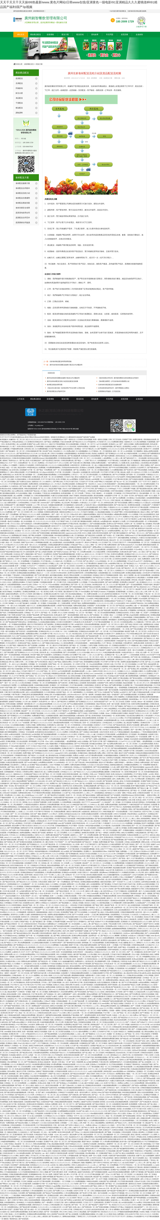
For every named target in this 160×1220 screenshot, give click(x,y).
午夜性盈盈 (46, 673)
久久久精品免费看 (99, 552)
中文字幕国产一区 (61, 842)
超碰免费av (116, 638)
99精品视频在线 (118, 737)
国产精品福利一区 (36, 1132)
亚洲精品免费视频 (29, 591)
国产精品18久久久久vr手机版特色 (84, 442)
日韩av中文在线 (140, 1181)
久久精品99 (85, 1132)
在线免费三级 (125, 460)
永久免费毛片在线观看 (27, 1137)
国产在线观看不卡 (147, 940)
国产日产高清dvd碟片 (147, 570)
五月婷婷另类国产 (56, 943)
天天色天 (58, 484)
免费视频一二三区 (126, 851)
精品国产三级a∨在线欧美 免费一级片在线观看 (102, 690)
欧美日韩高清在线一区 (80, 823)
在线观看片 (65, 973)
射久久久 (132, 943)
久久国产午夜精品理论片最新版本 (38, 737)
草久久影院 (122, 1113)
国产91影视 (155, 680)
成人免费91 (44, 650)
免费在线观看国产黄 (83, 559)
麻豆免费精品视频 (137, 933)
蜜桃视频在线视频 (78, 975)
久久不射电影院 (81, 999)
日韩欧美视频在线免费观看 (150, 1088)
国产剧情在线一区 (88, 1207)
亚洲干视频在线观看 (138, 786)
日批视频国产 (129, 877)
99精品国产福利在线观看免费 (112, 1001)
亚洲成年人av (114, 444)
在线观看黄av (147, 1113)
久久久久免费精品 (74, 833)
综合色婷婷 (134, 739)
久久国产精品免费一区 (80, 1001)
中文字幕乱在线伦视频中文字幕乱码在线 (64, 524)
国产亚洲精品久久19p (94, 989)
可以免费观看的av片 (43, 1003)
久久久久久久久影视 (62, 1045)
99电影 (78, 779)
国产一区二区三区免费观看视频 (82, 807)
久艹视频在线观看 (23, 893)
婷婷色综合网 (109, 503)
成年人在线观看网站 (93, 884)
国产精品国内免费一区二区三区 (97, 636)
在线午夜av (105, 1146)
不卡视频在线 (134, 645)
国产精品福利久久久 (114, 971)
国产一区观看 (136, 1006)
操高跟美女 (79, 1167)
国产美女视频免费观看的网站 (42, 868)
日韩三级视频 (40, 898)
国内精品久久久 (116, 1055)
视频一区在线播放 (34, 493)
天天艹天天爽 (49, 875)
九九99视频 (107, 863)
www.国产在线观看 (65, 823)
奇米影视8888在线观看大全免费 (29, 1151)
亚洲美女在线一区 (87, 465)
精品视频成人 (136, 732)
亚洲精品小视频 (11, 1043)
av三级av (142, 552)
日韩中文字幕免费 (84, 964)
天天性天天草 (57, 498)
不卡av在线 (62, 629)
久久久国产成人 (98, 655)
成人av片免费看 (52, 1078)
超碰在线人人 (116, 1200)
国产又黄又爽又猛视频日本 (118, 533)
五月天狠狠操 (127, 802)
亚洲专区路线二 (71, 760)
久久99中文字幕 (67, 1209)
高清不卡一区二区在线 (74, 795)
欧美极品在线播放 (96, 744)
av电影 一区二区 (34, 1055)
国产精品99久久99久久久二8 (63, 781)
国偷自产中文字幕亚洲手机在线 (97, 540)
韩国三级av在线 (112, 797)
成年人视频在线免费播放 (87, 514)
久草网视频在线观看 (41, 542)
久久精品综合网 (140, 992)
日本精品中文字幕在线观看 (106, 734)
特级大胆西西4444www (120, 1106)
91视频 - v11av (53, 1134)
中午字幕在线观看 (6, 580)
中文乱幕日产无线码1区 (132, 1043)
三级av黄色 (76, 472)
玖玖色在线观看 (22, 741)
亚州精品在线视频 (65, 755)
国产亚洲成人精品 (122, 994)
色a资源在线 (76, 519)
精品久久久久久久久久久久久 (60, 1162)
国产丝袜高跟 (24, 1219)
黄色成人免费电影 (45, 559)
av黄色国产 (146, 1134)
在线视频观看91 (10, 1202)
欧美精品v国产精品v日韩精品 (149, 687)
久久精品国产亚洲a (74, 580)
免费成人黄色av (92, 1125)
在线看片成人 (52, 1057)
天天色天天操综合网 (101, 807)
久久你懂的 (16, 964)
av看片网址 (147, 1186)
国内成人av (51, 666)
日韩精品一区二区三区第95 (53, 1160)
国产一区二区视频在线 (135, 952)
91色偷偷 (12, 1055)
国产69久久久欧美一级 (148, 856)
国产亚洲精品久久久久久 (85, 701)
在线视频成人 (46, 514)
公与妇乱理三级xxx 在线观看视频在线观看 (98, 505)
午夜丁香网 (11, 615)
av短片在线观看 (138, 875)
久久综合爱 (41, 755)
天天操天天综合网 (133, 1052)
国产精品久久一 (129, 1076)
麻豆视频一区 (107, 769)
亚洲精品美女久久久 (16, 940)
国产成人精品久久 (83, 556)
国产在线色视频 (153, 1097)
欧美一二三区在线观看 (9, 1048)
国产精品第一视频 (136, 847)
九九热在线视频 (126, 617)
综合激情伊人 (15, 765)
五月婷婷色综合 (59, 1041)
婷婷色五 (77, 1081)
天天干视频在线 (43, 1043)
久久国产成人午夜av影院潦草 (72, 793)
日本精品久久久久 (66, 772)
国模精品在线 (145, 615)
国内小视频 (33, 500)
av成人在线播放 (83, 741)
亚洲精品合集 (91, 950)
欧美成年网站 (11, 444)
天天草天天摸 (98, 868)
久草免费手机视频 (59, 921)
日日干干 (21, 1109)
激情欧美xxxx (121, 634)
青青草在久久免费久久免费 (20, 914)
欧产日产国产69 (95, 931)
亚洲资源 (124, 935)
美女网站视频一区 (91, 1153)
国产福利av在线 (85, 1095)
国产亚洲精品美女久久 (107, 994)
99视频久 (55, 1179)
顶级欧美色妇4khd (128, 711)
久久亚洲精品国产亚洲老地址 (134, 865)
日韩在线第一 (35, 917)
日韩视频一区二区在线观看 (37, 664)
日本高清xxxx (148, 1099)
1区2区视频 (7, 575)
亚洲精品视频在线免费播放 (47, 474)
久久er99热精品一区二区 (104, 561)
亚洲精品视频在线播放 (134, 573)
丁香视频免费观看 (79, 877)
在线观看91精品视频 (116, 666)
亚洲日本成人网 (33, 1022)
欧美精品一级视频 (122, 739)
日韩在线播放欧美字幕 (34, 451)
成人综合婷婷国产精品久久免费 (130, 985)
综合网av (52, 1029)
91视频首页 (129, 863)
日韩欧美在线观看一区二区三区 (148, 793)
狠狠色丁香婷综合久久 (11, 460)
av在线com (132, 935)
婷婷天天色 (127, 1055)
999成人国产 (80, 507)
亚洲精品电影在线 (62, 966)
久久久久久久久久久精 (59, 737)
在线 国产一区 (113, 1060)
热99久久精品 (85, 568)
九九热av (153, 708)
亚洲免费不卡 (155, 854)
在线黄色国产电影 (47, 1102)
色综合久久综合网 (95, 781)
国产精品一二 (79, 460)
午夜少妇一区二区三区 (152, 594)
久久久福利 (14, 921)
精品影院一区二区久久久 (24, 1144)
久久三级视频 (38, 512)
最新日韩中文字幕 (141, 690)
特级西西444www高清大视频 (80, 856)
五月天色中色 (43, 568)
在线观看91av (49, 1045)
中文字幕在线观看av (143, 680)
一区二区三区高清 (88, 858)
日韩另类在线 (26, 734)
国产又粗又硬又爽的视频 (73, 1006)
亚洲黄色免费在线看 (51, 512)
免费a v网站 (101, 753)
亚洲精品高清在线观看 (93, 1085)
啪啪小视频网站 (87, 1162)
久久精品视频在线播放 (103, 512)
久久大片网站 (108, 1008)
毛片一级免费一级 (51, 1048)
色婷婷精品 (77, 627)
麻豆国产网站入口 (24, 797)
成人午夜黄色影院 (142, 947)
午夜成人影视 (131, 793)
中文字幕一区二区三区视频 (52, 556)
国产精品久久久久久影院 (96, 992)
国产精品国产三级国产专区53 (143, 924)
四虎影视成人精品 (147, 954)
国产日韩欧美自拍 (40, 989)
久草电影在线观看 (61, 1071)
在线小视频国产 (37, 1067)
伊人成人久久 (124, 1015)
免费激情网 (143, 926)
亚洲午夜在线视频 (79, 690)
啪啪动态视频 (12, 1132)
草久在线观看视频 (72, 444)
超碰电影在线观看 (10, 1158)
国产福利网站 (49, 624)
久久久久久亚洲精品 (146, 673)
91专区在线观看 (117, 788)
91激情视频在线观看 (41, 685)
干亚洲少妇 (46, 493)
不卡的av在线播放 (55, 964)
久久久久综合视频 (83, 652)
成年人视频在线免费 (143, 1118)
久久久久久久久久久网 (105, 603)
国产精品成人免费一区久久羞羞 (146, 495)
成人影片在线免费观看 (143, 575)
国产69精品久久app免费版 (51, 1186)
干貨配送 (19, 103)
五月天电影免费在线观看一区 (137, 521)
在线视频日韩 (86, 472)
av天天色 (125, 1160)
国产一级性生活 (70, 439)
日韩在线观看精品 (13, 1139)
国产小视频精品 (151, 861)
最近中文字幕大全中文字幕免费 (124, 1036)
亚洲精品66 (76, 1162)
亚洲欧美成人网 (37, 477)
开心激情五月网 (31, 510)
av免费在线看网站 (114, 531)
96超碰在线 (129, 1207)
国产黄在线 (145, 708)
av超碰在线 (86, 811)
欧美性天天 (25, 917)
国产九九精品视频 (61, 837)
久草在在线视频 (87, 725)
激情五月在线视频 (115, 683)
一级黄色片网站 (151, 795)
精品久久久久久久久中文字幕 (56, 1155)
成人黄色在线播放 (147, 1031)
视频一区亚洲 (28, 1167)
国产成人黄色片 (89, 561)
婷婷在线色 (68, 776)
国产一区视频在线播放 (127, 830)
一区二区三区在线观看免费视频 (104, 613)
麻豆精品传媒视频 (58, 687)
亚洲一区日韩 (129, 495)
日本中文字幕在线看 (33, 800)
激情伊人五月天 (22, 1055)
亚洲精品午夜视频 (150, 1095)
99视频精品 (4, 470)
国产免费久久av (59, 1191)
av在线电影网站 (152, 1198)
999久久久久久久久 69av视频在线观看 (90, 1113)
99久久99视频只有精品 (64, 954)
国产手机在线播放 (136, 629)
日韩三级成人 (9, 1214)
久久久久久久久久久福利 (43, 769)
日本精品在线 (107, 723)
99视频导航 (145, 596)
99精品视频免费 (45, 526)
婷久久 (88, 938)
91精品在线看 (128, 587)
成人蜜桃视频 (30, 947)
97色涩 (106, 964)
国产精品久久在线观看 (103, 638)
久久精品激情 (108, 481)
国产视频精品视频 (76, 711)
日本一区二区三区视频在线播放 (98, 470)
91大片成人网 (79, 1038)
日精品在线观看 (73, 582)
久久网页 (93, 1031)
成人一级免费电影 (148, 608)
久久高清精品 (89, 692)
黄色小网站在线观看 (18, 472)
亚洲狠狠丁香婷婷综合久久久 (20, 540)
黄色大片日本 (101, 1074)
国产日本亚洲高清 (41, 662)
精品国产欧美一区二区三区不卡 (111, 893)
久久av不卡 (123, 741)
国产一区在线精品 (26, 818)
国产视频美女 (91, 1034)
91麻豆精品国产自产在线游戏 (139, 804)
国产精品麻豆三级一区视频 (42, 921)
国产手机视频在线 (30, 1062)
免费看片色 (54, 783)
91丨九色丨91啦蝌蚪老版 (69, 631)
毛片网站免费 (140, 779)
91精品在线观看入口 (134, 835)
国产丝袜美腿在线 (47, 917)
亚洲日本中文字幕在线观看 (139, 507)
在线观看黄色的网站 (54, 510)
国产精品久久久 (79, 772)
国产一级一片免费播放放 (61, 882)
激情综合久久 (9, 641)
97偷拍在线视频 (131, 1081)
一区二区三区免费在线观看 (145, 484)
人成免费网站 (107, 458)
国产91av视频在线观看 (75, 704)
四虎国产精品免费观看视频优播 (64, 554)
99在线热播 (25, 655)
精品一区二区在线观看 (114, 1116)
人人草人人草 (141, 1162)
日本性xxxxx (54, 840)
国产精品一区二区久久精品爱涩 (128, 1013)
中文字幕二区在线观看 (63, 472)
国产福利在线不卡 (129, 458)
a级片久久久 (31, 605)
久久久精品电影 (151, 727)
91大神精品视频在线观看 (18, 1017)
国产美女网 (142, 1010)
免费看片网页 (86, 678)
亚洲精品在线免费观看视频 (130, 526)
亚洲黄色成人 (146, 657)
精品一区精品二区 (132, 886)
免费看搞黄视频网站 (89, 603)
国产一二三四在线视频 (131, 655)
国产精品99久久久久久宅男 (24, 1095)
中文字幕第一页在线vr (77, 825)
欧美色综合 (106, 840)
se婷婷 (26, 919)
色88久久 (122, 1060)
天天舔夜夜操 (107, 451)
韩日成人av (65, 804)
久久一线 (39, 591)
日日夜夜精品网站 (126, 622)
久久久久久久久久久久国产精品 (134, 1188)
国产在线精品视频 (37, 1041)
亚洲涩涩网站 (9, 987)
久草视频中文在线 (152, 1132)
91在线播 (122, 608)
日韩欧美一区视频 (24, 992)
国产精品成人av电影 (38, 1146)
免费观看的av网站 (32, 634)
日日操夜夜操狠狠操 (130, 1062)
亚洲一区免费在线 (6, 795)
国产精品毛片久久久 (96, 727)
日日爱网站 (7, 769)
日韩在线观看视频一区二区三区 (138, 542)
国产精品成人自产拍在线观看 (130, 1038)
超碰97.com (155, 844)
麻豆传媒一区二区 (63, 725)
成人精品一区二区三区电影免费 (20, 1184)
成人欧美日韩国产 (128, 1162)
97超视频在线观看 (43, 935)
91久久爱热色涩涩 (98, 1151)
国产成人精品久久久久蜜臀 (23, 931)
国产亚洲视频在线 (72, 854)
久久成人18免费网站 (25, 528)
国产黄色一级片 (124, 858)
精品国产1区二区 (6, 1134)
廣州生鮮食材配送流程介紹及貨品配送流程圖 (62, 381)
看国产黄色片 (87, 1141)
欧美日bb (50, 940)
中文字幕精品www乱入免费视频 (14, 935)
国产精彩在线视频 (26, 617)
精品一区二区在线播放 (70, 898)
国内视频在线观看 (8, 493)
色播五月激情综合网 (117, 1081)
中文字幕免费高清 (90, 563)
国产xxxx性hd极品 (30, 762)
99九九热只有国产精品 (66, 589)
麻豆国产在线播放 (61, 547)
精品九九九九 (24, 816)
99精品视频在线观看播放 (85, 818)
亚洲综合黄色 (78, 786)
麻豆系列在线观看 (126, 549)
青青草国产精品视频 (51, 959)
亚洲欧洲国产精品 (105, 1153)
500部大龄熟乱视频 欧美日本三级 (115, 1139)
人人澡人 (89, 671)
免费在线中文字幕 (27, 828)
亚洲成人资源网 (115, 556)
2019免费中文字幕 (46, 634)
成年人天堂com (146, 1179)
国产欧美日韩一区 (93, 776)
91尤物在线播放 (20, 479)
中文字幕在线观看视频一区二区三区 (107, 622)
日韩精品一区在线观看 (27, 732)
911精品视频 (148, 706)
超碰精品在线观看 (99, 898)
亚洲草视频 (45, 1010)
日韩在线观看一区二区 (89, 1109)
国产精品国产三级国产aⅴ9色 (106, 650)
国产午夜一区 (31, 935)
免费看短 (41, 463)
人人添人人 (87, 1198)
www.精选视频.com (120, 1071)
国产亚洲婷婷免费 (33, 547)
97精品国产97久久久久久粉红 (121, 1050)
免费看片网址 (65, 531)
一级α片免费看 (120, 1167)
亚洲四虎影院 (15, 538)
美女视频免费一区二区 (111, 1134)
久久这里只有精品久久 (119, 1031)
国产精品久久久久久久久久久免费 (94, 1088)
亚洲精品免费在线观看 (45, 980)
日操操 (56, 1158)
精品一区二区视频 (145, 980)
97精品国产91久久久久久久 (124, 837)
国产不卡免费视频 (132, 856)
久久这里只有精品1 (153, 992)
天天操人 (44, 982)
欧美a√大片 (41, 837)
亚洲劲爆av (57, 655)
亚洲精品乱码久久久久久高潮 (49, 631)
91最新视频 (19, 669)
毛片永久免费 (47, 1174)
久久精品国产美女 (18, 737)
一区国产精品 (79, 1177)
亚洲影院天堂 (124, 755)
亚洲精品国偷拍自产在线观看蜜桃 (32, 872)
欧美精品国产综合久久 (58, 1052)
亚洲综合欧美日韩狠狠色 (35, 1104)
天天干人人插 (93, 1069)
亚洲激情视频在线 (61, 825)
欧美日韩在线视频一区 (137, 1123)
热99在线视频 (125, 786)
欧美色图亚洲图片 (41, 1029)
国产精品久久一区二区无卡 (43, 528)
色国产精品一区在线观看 (59, 699)
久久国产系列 (142, 664)
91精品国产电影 (147, 1064)
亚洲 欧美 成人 (45, 652)
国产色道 (91, 921)
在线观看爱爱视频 (153, 498)
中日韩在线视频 (108, 687)
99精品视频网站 (62, 800)
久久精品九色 (58, 561)
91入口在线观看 (106, 479)
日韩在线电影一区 (15, 910)
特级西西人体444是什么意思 (50, 1097)
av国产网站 (98, 481)
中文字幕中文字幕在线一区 (43, 811)
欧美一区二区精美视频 (144, 816)
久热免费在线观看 (122, 627)
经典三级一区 (28, 498)
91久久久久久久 (145, 1214)
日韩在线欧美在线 (149, 1202)
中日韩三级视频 (8, 603)
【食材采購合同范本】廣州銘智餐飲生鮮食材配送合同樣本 (118, 378)
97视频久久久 (154, 1076)
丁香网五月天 (81, 1216)
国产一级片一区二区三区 (60, 514)
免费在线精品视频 (79, 605)
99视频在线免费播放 (94, 896)
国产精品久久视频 (95, 570)
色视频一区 (111, 1034)
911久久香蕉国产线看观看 (37, 802)
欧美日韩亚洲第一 (36, 608)
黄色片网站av (9, 627)
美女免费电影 (70, 697)
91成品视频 (64, 945)
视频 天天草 (51, 1083)
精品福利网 (152, 664)
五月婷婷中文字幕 (103, 1031)
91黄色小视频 (31, 725)
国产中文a (98, 692)
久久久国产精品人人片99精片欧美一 (35, 587)
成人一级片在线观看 (152, 1158)
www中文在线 (27, 584)
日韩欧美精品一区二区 (20, 975)
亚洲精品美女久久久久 (149, 648)
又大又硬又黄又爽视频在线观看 (81, 521)
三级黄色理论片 (86, 1170)
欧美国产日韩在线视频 (92, 1146)
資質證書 (124, 34)
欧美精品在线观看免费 (97, 1184)
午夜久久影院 (40, 1120)
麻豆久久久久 (90, 554)
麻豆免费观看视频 (132, 676)
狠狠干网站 (125, 767)
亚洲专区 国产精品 (101, 685)
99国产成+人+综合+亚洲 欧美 (40, 893)
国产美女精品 (60, 940)
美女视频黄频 (143, 734)
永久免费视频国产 (60, 849)
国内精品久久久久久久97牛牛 (38, 596)
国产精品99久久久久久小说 (63, 1177)
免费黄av (126, 517)
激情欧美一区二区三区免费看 (57, 833)
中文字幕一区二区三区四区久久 (63, 893)
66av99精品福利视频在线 (104, 1137)
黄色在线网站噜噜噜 (89, 718)
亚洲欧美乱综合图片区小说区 (54, 594)
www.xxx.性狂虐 (145, 1027)
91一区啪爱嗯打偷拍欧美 (149, 765)
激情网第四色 (31, 657)
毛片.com (88, 706)
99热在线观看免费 (30, 488)
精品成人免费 (125, 472)
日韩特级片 (25, 1090)
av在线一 (87, 914)
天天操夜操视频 (54, 739)
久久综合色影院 (119, 603)
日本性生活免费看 (137, 486)
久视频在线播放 (62, 957)
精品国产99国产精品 (57, 659)
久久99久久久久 (72, 933)
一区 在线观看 (108, 493)
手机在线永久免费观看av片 (47, 924)
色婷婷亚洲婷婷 (110, 641)
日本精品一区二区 (149, 978)
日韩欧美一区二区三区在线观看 (11, 753)
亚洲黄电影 (51, 966)
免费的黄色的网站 (89, 790)
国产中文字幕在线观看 (130, 982)
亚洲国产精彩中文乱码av (150, 781)
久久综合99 (45, 659)
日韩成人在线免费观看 (133, 842)
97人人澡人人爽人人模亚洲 (38, 1216)
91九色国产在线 (65, 517)
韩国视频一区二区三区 (63, 861)
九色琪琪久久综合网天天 (137, 467)
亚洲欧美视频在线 (20, 580)
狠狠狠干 (45, 814)
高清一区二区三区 (60, 1141)
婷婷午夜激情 (26, 907)
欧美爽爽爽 (133, 1104)
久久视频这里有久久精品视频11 (135, 577)
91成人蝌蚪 (132, 961)
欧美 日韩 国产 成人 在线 (55, 697)
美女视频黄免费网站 (94, 877)
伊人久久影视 (64, 463)
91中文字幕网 (112, 790)
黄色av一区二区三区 (66, 1179)
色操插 (149, 790)
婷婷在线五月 (37, 1205)
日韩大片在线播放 (57, 453)
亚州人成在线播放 (70, 753)
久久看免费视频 (66, 802)
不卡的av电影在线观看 (96, 582)
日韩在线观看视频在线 (132, 512)
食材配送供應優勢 (23, 198)
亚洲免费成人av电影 (130, 446)
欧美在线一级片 (117, 577)
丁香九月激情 (48, 1188)
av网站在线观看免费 (134, 608)
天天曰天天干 (128, 1146)
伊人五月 (153, 928)
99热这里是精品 (18, 442)
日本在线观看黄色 (55, 708)
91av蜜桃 (34, 1081)
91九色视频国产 (131, 968)
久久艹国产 (144, 1017)
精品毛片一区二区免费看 (111, 617)
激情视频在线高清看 (58, 533)
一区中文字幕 (120, 1125)
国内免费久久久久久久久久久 (124, 816)
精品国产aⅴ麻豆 (52, 996)
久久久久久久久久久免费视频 (122, 823)
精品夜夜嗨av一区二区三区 (138, 699)
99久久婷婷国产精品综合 (135, 603)
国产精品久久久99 (10, 943)
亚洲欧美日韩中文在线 (66, 1120)
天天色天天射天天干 (71, 1008)
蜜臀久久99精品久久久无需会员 (139, 503)
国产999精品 (33, 1099)
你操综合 (103, 486)
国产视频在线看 (130, 666)
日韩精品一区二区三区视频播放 (57, 971)
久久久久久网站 (149, 943)
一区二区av (74, 610)
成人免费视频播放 (123, 1006)
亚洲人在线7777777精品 (104, 849)
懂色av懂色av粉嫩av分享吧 (144, 746)
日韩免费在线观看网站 (41, 524)
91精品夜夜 (116, 847)
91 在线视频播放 (82, 451)
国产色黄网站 (56, 503)
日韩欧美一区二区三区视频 (10, 596)
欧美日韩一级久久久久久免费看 (147, 912)
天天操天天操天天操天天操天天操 (124, 884)
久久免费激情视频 (120, 561)
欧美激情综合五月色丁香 (122, 996)
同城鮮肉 (19, 88)
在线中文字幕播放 (24, 730)
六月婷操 (3, 847)
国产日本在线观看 (78, 517)
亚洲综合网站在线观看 (80, 935)
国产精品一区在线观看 (116, 842)
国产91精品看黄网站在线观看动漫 (41, 1158)
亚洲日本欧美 (20, 641)
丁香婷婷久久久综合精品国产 (48, 566)
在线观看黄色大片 (146, 510)
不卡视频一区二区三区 (39, 1057)
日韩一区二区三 (85, 458)
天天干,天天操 (107, 725)
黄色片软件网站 (69, 641)
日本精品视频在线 (124, 1090)
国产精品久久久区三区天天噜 (101, 559)
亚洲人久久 (71, 629)
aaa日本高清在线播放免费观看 (119, 1172)
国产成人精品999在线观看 (105, 1167)
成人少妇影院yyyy (28, 795)
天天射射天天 (102, 442)
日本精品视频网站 (54, 748)
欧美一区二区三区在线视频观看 (47, 889)
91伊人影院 (16, 769)
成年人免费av (31, 854)
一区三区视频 (66, 1181)
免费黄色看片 (90, 975)
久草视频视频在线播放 (27, 1027)
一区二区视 (125, 629)
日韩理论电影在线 (41, 465)
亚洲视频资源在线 (71, 659)
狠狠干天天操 (74, 945)
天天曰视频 (151, 903)
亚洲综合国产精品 (24, 643)
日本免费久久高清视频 (123, 1048)
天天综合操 (125, 914)
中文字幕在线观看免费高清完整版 (68, 678)
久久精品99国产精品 (129, 971)
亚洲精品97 (152, 676)
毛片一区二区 (9, 844)
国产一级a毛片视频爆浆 (34, 959)
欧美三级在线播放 (72, 788)
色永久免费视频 (97, 856)
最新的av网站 (67, 662)
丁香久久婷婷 (149, 1055)
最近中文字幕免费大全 (146, 1090)
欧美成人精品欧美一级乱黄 (47, 1062)
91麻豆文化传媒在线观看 (60, 495)
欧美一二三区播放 (56, 896)
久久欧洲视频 (58, 868)
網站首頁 (20, 34)
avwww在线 (78, 526)
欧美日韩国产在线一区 (89, 746)
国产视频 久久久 (49, 1017)
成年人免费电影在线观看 (73, 1202)
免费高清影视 (138, 439)
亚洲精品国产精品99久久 (71, 978)
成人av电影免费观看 (91, 1062)
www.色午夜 (110, 870)
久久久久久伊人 (43, 1207)
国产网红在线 (58, 481)
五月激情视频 (117, 643)
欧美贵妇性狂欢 (5, 458)
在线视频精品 (99, 793)
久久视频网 (13, 465)
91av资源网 (143, 598)
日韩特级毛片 (100, 1090)
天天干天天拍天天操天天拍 (57, 821)
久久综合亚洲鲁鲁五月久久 (44, 861)
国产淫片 (143, 758)
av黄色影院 (80, 715)
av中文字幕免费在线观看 (94, 755)
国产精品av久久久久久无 (92, 769)
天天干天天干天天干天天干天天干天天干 (111, 1216)
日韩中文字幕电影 (21, 559)
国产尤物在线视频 (75, 587)
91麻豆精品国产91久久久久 (63, 877)
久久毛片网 (140, 872)
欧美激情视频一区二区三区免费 (72, 493)
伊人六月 (146, 683)
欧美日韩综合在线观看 (25, 446)
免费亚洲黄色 (34, 484)
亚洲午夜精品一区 (79, 776)
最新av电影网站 (65, 1165)
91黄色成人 (84, 503)
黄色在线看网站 (75, 966)
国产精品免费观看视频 (135, 1060)
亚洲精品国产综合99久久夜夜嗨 (54, 760)
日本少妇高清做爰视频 (19, 900)
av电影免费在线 (25, 891)
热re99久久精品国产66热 (146, 971)
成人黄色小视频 (46, 975)
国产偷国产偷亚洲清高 (12, 1006)
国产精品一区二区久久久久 (15, 1003)
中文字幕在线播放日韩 (68, 1010)
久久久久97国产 (81, 641)
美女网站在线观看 (68, 484)
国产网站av (4, 1184)
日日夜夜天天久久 (99, 1198)
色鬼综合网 (88, 1177)
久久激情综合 (5, 1036)
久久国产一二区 (87, 1081)
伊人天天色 (108, 1036)
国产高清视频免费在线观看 (79, 840)
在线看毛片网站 (115, 833)
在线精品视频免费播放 (112, 727)
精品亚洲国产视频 (55, 488)
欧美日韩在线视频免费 (126, 896)
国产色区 (3, 613)
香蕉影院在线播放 (133, 1139)
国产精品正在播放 (117, 1003)
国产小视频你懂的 (27, 554)
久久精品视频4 (95, 1048)
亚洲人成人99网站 (85, 608)
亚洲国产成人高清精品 (54, 779)
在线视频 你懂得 (153, 577)
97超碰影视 (32, 680)
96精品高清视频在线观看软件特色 (147, 753)
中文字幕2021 (87, 1006)
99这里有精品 (132, 814)
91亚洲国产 (15, 1165)
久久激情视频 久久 (119, 975)
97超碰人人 (130, 601)
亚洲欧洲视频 (11, 741)
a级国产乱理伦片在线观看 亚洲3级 (93, 1102)
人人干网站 (111, 739)
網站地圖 (76, 429)
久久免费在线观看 (38, 519)
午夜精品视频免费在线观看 (79, 973)
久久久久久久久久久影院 (30, 1127)
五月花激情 (133, 734)
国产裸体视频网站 (76, 851)
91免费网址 (17, 591)
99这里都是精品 (28, 638)
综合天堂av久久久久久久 (71, 1186)
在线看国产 (91, 605)
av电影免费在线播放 (7, 879)
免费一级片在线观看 (114, 680)
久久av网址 (138, 1202)
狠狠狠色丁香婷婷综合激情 (132, 893)
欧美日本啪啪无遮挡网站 (28, 549)
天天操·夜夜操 (5, 938)
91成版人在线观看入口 (105, 999)
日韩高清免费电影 (112, 552)
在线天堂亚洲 (104, 732)
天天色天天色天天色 (91, 699)
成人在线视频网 (148, 1155)
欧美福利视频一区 (95, 1001)
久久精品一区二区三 (7, 790)
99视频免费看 (146, 1139)
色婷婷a (28, 868)
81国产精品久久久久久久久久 (59, 1184)
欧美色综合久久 (33, 900)
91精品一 (115, 1015)
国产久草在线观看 (69, 652)
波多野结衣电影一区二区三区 (85, 650)
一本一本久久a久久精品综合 (66, 666)
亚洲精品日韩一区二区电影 (24, 1008)
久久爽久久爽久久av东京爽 (20, 758)
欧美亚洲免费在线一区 (8, 1038)
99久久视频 (44, 1172)
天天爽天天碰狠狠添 (66, 1081)
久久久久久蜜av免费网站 (16, 788)
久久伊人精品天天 (12, 549)
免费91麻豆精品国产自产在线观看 (108, 795)
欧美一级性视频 (28, 1031)
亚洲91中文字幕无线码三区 (90, 865)
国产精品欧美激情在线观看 (139, 1160)
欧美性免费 (96, 472)
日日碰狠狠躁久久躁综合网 (73, 505)
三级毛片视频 (93, 645)
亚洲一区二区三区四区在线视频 (59, 1031)
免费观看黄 (146, 559)
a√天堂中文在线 (95, 1158)
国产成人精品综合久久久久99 (68, 1057)
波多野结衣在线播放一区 (147, 531)
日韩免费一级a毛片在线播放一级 (11, 521)
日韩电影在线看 (135, 1106)
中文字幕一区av (43, 741)
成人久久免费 (92, 968)
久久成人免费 (115, 767)
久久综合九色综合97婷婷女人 (34, 1130)
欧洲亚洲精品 (14, 816)
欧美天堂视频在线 (103, 982)
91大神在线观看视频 (53, 519)
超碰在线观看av (68, 449)
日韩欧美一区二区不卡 (88, 444)
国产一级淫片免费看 (145, 1209)
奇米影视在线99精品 (8, 1024)
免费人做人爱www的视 (75, 673)
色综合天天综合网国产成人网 (62, 617)
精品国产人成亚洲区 (76, 699)
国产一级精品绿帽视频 (51, 847)
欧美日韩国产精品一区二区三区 (101, 498)
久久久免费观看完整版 (116, 442)
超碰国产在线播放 (15, 701)
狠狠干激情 (47, 1179)
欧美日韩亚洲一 (79, 952)
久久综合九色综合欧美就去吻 (94, 1209)
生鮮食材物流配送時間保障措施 (60, 361)
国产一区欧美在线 (20, 687)
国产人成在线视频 (117, 566)
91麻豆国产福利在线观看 (9, 1078)
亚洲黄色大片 (120, 570)
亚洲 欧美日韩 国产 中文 (9, 1013)
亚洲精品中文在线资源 (40, 563)
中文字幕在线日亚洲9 (120, 479)
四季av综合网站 (56, 931)
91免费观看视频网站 (53, 467)
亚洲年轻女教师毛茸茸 (76, 573)
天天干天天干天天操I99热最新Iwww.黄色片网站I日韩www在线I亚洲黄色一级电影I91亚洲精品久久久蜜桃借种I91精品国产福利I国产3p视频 (47, 437)
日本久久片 (114, 608)
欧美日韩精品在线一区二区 (20, 865)
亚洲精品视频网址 (85, 577)
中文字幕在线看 (73, 849)
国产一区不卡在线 (108, 627)
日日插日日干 (106, 847)
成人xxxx (45, 648)
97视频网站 (132, 610)
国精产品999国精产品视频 (79, 931)
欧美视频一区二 (31, 474)
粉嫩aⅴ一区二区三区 (74, 980)
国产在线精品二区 (50, 994)
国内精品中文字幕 (95, 730)
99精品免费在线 (47, 1200)
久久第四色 (136, 882)
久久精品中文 (150, 945)
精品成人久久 (37, 673)
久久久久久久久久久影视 (78, 971)
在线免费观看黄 (109, 938)
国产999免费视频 (13, 828)
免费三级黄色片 (5, 1045)
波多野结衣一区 (94, 935)
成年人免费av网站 (118, 779)
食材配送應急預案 (23, 203)
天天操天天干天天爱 (85, 1003)
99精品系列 (26, 694)
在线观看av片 (141, 720)
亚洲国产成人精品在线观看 (118, 1186)
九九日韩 (70, 528)
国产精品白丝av (97, 964)
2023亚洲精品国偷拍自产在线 (57, 1146)
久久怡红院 (134, 914)
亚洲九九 (92, 500)
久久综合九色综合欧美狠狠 (50, 1123)
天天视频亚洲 (136, 460)
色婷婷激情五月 (19, 889)
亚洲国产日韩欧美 (15, 980)
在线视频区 (95, 886)
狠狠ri (50, 882)
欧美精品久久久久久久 (35, 1036)
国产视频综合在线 (151, 875)
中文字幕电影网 (22, 1099)
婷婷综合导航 (125, 1069)
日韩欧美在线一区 (117, 772)
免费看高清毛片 (67, 790)
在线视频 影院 (98, 601)
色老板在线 (56, 1151)
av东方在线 (83, 687)
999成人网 (48, 694)
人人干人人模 (49, 1167)
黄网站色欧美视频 (69, 1216)
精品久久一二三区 (60, 528)
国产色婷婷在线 (111, 1090)
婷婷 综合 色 (84, 615)
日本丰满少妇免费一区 (11, 891)
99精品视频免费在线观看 (64, 1102)
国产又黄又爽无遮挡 (42, 575)
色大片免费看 (5, 877)
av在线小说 (54, 1165)
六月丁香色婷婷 (123, 989)
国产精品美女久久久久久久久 (128, 1017)
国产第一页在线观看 (51, 1212)
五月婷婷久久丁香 (82, 1158)
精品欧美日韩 (60, 788)
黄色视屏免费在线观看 (62, 723)
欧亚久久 (113, 732)
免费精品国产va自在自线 (40, 1006)
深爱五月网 (19, 662)
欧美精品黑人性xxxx (24, 1160)
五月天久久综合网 (13, 872)
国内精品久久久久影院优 (67, 1078)
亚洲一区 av (27, 1116)
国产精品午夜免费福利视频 (111, 1092)
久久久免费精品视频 (134, 966)
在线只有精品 (9, 1144)
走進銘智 (139, 34)
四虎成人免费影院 (98, 453)
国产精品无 (118, 446)
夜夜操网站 (42, 500)
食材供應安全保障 (23, 208)
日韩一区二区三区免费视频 (21, 1111)
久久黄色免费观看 (67, 643)
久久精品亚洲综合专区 (66, 1099)
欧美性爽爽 (108, 868)
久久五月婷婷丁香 (104, 542)
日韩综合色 (52, 957)
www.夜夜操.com (62, 636)
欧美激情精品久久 (105, 589)
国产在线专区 (63, 683)
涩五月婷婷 (65, 830)
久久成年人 (24, 648)
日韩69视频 (66, 568)
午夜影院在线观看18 (31, 804)
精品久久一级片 (5, 1200)
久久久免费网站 (34, 975)
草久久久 (128, 1193)
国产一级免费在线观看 (88, 1015)
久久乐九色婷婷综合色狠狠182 (109, 594)
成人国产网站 (55, 935)
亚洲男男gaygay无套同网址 (127, 620)
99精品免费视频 (27, 1195)
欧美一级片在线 (57, 1003)
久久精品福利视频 (106, 446)
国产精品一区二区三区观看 (52, 774)
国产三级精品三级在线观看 (89, 732)
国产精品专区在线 (9, 882)
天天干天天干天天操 (95, 917)
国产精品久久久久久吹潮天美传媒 (12, 875)
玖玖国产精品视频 (55, 449)
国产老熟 (109, 678)
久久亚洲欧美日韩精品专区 (34, 442)
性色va (16, 966)
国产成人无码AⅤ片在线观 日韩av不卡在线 (106, 568)
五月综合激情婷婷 (7, 755)
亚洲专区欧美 (62, 676)
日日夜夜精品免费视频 (30, 999)
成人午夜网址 (84, 774)
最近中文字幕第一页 (94, 889)
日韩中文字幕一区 (82, 664)
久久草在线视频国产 (54, 886)
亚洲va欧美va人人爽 (83, 748)
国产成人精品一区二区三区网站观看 (37, 1209)
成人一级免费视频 (120, 687)
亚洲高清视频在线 (111, 943)
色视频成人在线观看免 (122, 657)
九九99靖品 (142, 453)
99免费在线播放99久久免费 (59, 587)
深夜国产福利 (58, 1174)
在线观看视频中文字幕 (31, 650)
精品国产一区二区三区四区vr (45, 910)
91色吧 (105, 1155)
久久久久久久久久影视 (116, 449)
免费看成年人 (121, 783)
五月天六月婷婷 (108, 889)
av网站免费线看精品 (10, 807)
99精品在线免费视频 (28, 1015)
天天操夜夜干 (32, 1118)
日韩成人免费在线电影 (142, 762)
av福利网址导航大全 (115, 563)
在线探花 (10, 999)
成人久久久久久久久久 (34, 439)
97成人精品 (134, 517)
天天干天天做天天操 (87, 1057)
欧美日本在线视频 (148, 994)
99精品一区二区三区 (120, 818)
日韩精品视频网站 (139, 617)
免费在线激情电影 (28, 1177)
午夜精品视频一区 (116, 1146)
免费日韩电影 (119, 762)
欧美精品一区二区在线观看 (42, 1148)
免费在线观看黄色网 (142, 444)
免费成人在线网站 (123, 730)
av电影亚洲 (79, 624)
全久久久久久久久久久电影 (23, 1148)
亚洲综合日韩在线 (153, 519)
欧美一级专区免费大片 (83, 1092)
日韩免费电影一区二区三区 (9, 1186)
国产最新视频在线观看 (34, 1193)
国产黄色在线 (104, 835)
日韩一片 (62, 1106)
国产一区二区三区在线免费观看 (95, 549)
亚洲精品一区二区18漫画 (145, 1071)
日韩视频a (7, 903)
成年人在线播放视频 (57, 741)
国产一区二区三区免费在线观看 (109, 629)
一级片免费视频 (43, 896)
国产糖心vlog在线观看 (131, 615)
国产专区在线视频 (121, 503)
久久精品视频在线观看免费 (143, 1067)
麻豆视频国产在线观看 (25, 505)
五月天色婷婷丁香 (71, 669)
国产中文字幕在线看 (81, 744)
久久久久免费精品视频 (134, 456)
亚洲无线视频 (108, 697)
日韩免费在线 (74, 732)
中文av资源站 (40, 697)
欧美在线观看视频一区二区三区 (38, 580)
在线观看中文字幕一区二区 (114, 495)
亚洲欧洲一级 (116, 982)
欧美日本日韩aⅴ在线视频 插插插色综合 (133, 1111)
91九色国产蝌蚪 (117, 512)
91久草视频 (123, 828)
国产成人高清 (24, 460)
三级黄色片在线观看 (89, 1144)
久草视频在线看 (73, 1155)
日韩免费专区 (128, 643)
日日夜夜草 (44, 601)
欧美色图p (147, 1144)
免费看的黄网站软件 (81, 617)
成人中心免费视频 (17, 779)
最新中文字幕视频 (15, 1167)
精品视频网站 (100, 1123)
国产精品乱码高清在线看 (134, 449)
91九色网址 (122, 708)
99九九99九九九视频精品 (150, 1106)
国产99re (27, 669)
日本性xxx (4, 535)
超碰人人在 (99, 1083)
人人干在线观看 (76, 863)
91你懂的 (39, 1141)
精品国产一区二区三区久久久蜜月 (113, 624)
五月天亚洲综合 (27, 538)
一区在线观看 (142, 458)
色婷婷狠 (3, 767)
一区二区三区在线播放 (110, 830)
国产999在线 (118, 524)
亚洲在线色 (22, 1104)
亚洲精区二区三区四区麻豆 (59, 685)
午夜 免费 (11, 510)
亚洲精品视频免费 (90, 786)
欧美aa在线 (4, 835)
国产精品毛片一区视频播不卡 (93, 708)
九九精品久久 (43, 1081)
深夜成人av (25, 765)
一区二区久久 (58, 608)
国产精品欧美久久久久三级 (120, 987)
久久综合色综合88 (112, 1045)
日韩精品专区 (78, 1209)
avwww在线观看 (8, 566)
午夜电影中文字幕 (151, 486)
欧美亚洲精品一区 (108, 715)
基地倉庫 (94, 34)
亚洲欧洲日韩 (41, 570)
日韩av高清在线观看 (75, 1146)
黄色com (18, 1116)
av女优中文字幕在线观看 (42, 1181)
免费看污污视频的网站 (14, 659)
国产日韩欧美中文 (107, 580)
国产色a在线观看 (127, 1067)
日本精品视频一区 (53, 603)
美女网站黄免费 (36, 760)
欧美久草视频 (61, 479)
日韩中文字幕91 (18, 1200)
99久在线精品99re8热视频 (148, 907)
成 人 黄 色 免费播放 (113, 1209)
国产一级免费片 (47, 1202)
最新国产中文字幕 (88, 779)
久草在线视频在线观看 (112, 921)
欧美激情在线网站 (50, 1036)
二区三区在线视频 (141, 1120)
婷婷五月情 (7, 1216)
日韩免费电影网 (54, 851)
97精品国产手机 (76, 545)
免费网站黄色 (94, 1017)
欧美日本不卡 (56, 526)
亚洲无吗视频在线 (90, 982)
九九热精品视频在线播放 (47, 622)
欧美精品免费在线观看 (40, 708)
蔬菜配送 (19, 78)
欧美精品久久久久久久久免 (40, 1165)
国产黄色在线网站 (136, 678)
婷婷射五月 (47, 486)
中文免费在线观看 (132, 570)
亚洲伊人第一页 (130, 524)
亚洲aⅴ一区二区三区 (134, 1113)
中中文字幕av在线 (51, 540)
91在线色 (113, 730)
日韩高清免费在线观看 (17, 634)
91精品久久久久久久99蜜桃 (64, 1167)
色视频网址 (66, 601)
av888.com (13, 751)
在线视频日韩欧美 (105, 1106)
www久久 (39, 767)
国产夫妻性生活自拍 (24, 481)
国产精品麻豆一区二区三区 (15, 451)
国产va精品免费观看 (33, 790)
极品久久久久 (35, 879)
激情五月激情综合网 (73, 811)
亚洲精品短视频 (33, 1078)
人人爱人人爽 (118, 458)
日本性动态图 (125, 1134)
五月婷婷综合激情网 (120, 559)
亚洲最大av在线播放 (71, 608)
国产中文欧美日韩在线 (152, 629)
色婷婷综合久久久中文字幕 (140, 1024)
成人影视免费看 (143, 870)
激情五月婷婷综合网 (36, 1045)
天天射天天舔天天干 (119, 542)
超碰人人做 (99, 891)
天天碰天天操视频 (87, 512)
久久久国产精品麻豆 (22, 603)
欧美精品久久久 (26, 1188)
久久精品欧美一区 (110, 673)
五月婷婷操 (41, 971)
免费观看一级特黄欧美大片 (26, 704)
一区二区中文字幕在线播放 (14, 577)
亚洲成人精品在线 (78, 486)
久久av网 (155, 980)
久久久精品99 (102, 790)
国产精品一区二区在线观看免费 (117, 1184)
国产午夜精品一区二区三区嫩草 (89, 760)
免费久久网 (46, 1170)
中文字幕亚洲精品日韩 (135, 634)
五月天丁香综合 (28, 851)
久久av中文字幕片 (95, 823)
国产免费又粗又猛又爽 (39, 973)
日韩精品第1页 (41, 821)
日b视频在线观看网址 (131, 765)
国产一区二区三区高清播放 (20, 814)
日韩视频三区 (28, 495)
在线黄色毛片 (135, 989)
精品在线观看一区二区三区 (93, 1134)
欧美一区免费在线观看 (8, 1160)
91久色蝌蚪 (65, 765)
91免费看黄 (44, 964)
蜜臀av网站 (97, 547)
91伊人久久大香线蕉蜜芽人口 (140, 755)
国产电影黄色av (153, 467)
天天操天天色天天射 (70, 964)
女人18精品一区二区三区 (50, 1106)
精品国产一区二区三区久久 (92, 863)
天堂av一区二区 (45, 905)
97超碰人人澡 (20, 510)
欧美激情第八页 (40, 828)
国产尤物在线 (74, 1095)
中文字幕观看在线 (32, 472)
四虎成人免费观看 (51, 1104)
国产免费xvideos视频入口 (18, 1022)
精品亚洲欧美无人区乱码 (16, 847)
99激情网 (6, 758)
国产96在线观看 (80, 992)
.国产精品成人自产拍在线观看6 (114, 856)
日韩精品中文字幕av (117, 1207)
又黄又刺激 (64, 889)
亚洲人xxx (51, 989)
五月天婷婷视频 (13, 1010)
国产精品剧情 (85, 830)
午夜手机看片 (16, 694)
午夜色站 (18, 772)
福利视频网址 (78, 692)
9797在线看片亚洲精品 (97, 797)
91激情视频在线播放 (111, 755)
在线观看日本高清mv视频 (40, 840)
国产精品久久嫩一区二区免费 (147, 788)
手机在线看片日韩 (115, 924)
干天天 (119, 488)
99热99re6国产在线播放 (130, 758)
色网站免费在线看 (115, 744)
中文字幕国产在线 (62, 521)
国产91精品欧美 (145, 1102)
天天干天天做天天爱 (19, 744)
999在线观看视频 (92, 762)
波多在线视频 (151, 868)
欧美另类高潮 (9, 1130)
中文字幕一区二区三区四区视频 (132, 594)
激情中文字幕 (5, 524)
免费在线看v (100, 926)
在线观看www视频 (106, 1020)
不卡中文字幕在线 (125, 1165)
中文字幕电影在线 (72, 687)
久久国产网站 (67, 627)
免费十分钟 (52, 727)
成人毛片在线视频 (148, 1048)
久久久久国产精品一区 (9, 1109)
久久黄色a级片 (34, 1123)
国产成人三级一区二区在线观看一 (44, 891)
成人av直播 (65, 851)
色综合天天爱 (149, 917)
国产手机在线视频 (140, 470)
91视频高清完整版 (128, 872)
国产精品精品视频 (74, 1141)
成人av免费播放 (72, 479)
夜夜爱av (22, 947)
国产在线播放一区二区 (20, 1216)
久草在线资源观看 (81, 643)
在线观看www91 (29, 903)
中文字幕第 (58, 591)
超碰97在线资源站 (84, 1172)
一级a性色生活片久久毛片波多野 (113, 477)
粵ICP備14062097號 (66, 429)
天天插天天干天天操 (103, 554)
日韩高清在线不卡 (9, 1153)
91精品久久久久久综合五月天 (14, 959)
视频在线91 (35, 783)
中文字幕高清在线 (145, 517)
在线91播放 (114, 528)
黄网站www (129, 535)
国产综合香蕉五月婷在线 (51, 460)
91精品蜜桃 (76, 802)
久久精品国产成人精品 (96, 912)
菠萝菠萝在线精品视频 (54, 1015)
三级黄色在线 (68, 767)
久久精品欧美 (139, 1174)
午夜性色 (124, 961)
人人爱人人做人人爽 (48, 879)
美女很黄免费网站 (67, 992)
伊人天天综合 (78, 769)
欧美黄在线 (63, 456)
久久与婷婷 (75, 1184)
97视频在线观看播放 (66, 744)
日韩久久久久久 (143, 928)
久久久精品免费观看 (93, 517)
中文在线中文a (144, 563)
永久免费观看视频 (41, 449)
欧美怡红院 (90, 961)
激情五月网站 (66, 519)
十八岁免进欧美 (26, 964)
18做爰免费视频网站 (8, 1141)
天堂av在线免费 (66, 442)
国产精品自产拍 (151, 786)
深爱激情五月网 (125, 1029)
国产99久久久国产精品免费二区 (78, 538)
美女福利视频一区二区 (147, 493)
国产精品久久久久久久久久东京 (42, 723)
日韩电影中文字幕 (9, 720)
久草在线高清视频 (53, 973)
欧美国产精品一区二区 (65, 692)
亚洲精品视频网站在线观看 (29, 690)
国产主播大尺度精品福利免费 (139, 692)
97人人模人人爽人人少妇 (57, 650)
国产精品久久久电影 (136, 627)
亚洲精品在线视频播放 (32, 886)
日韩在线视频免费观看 (42, 495)
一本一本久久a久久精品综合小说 (68, 570)
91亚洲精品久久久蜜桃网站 (17, 526)
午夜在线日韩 (104, 1062)
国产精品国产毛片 (24, 1106)
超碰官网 (81, 1020)
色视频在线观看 (18, 488)
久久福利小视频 (53, 746)
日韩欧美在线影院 (146, 1052)
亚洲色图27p (51, 725)
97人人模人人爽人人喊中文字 (70, 1127)
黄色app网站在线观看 (108, 1006)
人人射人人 (94, 1165)
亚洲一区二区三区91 (119, 952)
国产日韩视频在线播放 (19, 1036)
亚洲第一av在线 (131, 701)
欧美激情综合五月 (7, 531)
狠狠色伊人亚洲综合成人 (51, 730)
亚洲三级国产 (136, 1048)
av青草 (43, 886)
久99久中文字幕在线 (77, 870)
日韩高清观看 (55, 1010)
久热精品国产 (146, 505)
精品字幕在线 (101, 704)
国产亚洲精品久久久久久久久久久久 (26, 945)
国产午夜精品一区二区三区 (95, 907)
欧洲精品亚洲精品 (62, 1029)
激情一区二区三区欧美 (67, 566)
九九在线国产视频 (63, 727)
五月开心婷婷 (88, 634)
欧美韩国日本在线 (84, 453)
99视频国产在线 (71, 1020)
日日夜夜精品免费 (118, 573)
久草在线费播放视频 (71, 1193)
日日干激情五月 (64, 711)
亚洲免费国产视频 (67, 912)
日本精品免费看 (37, 907)
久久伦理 (30, 811)
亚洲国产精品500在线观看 (136, 868)
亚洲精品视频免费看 (13, 996)
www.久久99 (102, 484)
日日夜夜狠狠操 (90, 704)
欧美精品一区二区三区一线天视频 (80, 613)
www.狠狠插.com (84, 910)
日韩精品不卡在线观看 (66, 1092)
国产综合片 (39, 554)
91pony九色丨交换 (134, 559)
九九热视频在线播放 (18, 725)
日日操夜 (63, 884)
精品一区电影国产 (113, 694)
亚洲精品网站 (44, 1099)
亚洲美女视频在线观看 (136, 828)
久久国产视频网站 (101, 449)
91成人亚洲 (99, 837)
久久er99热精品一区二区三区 (64, 762)
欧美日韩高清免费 (64, 1132)
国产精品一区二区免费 (49, 613)
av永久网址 (35, 531)
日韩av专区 (74, 514)
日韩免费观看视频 (53, 804)
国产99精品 (4, 1017)
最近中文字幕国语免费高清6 (97, 1118)
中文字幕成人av (97, 910)
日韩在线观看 (126, 1132)
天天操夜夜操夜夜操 (74, 1052)
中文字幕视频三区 (101, 1099)
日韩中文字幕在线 (117, 1127)
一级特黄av (129, 762)
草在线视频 (56, 1181)
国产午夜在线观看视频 (101, 767)
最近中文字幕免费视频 (57, 444)
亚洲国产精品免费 (33, 615)
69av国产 (141, 580)
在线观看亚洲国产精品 (32, 1102)
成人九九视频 (145, 886)
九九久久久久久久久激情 (100, 556)
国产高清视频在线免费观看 (48, 456)
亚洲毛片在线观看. (92, 486)
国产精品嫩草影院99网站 (126, 1148)
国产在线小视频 (25, 486)
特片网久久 (142, 1003)
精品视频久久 (84, 524)
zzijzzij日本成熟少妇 (132, 1008)
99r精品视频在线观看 (133, 477)
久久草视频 (83, 582)
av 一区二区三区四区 (130, 744)
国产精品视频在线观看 (140, 641)
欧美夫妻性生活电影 (36, 1212)
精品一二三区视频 (116, 615)
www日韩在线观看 (151, 751)
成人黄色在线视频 (74, 676)
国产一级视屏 (108, 917)
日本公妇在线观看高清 (147, 514)
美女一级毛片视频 (143, 666)
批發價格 (50, 34)
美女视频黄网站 (138, 540)
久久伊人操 (27, 701)
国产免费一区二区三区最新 (97, 1043)
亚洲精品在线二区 (148, 477)
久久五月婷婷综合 (130, 870)
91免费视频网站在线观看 (66, 1111)
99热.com (93, 774)
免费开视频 (27, 753)
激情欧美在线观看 (88, 833)
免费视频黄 (111, 659)
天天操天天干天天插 (86, 481)
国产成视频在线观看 (29, 971)
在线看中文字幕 (129, 751)
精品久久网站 (145, 512)
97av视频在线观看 (59, 694)
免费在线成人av (8, 474)
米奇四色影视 (121, 957)
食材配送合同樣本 (23, 188)
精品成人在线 (124, 980)
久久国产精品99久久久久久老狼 (78, 1076)
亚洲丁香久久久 (91, 460)
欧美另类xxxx (108, 891)
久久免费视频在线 (105, 474)
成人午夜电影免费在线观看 (72, 1027)
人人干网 (36, 505)
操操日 (154, 481)
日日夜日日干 (154, 837)
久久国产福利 (67, 1207)
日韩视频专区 (5, 783)
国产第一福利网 (88, 694)
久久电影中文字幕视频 (117, 1193)
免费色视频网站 (25, 833)
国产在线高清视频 (91, 928)
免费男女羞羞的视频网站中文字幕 (133, 662)
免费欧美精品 (41, 725)
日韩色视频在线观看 (72, 1041)
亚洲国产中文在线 (111, 1202)
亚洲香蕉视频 (75, 830)
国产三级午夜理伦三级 (54, 1137)
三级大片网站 (89, 947)
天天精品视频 (111, 1151)
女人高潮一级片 (146, 807)
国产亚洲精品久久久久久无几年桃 (27, 652)
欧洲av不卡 (148, 449)
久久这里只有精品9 (81, 797)
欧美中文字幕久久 (110, 1083)
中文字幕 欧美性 (37, 994)
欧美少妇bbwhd (116, 774)
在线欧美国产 (134, 1102)
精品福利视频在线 (41, 851)
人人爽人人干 (89, 793)
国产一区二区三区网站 (34, 786)
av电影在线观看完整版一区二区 (129, 596)
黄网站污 (140, 943)
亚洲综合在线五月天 (69, 498)
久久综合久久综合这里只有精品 (32, 598)
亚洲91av (110, 524)
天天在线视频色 (109, 919)
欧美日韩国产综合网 (104, 1015)
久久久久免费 (150, 863)
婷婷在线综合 (121, 456)
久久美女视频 (92, 954)
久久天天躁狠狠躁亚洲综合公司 (74, 900)
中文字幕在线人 (46, 561)
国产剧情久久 (8, 561)
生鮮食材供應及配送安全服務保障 (110, 384)
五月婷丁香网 (113, 760)
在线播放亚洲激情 (75, 547)
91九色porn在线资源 (47, 472)
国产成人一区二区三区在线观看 (26, 987)
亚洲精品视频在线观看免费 (138, 1191)
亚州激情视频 (151, 802)
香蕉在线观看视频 (39, 1144)
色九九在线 (48, 1191)
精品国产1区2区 (141, 589)
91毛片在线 (62, 928)
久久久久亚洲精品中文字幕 (9, 950)
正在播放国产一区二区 (32, 577)
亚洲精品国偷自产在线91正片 (114, 601)
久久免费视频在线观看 (26, 685)
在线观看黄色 (56, 493)
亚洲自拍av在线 (5, 488)
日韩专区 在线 (138, 624)
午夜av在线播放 (64, 540)
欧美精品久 (134, 538)
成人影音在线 (14, 470)
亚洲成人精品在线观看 (130, 1010)
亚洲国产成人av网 (33, 444)
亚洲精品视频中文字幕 (42, 931)
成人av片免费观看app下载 (33, 620)
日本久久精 (54, 856)
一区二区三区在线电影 (88, 1008)
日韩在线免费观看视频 (92, 624)
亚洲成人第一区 (47, 863)
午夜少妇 (16, 1188)
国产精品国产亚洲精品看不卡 (26, 517)
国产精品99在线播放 (137, 767)
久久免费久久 (94, 648)
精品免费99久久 (63, 1036)
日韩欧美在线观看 (70, 896)
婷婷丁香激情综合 (136, 1151)
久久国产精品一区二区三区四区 (122, 1174)
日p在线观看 (116, 825)
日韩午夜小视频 (112, 753)
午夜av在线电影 (108, 1158)
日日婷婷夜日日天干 (142, 837)
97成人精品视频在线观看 (56, 1144)
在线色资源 (131, 1155)
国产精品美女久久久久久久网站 (135, 1001)
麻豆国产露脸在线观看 (9, 840)
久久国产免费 (49, 907)
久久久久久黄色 (50, 713)
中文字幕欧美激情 (106, 776)
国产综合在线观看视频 (100, 1060)
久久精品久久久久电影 (107, 1125)
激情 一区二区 (70, 940)
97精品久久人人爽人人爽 (40, 856)
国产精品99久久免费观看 (66, 701)
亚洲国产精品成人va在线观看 (89, 479)
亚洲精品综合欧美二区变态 (125, 613)
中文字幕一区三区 (77, 1174)
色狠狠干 (35, 701)
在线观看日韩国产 (113, 549)
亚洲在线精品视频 (140, 1097)
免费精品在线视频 (134, 1031)
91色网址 (14, 938)
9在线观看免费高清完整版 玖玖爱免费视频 (47, 1064)
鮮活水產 (19, 93)
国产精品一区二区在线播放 (133, 917)
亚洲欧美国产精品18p (32, 491)
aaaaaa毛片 (59, 753)
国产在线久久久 (116, 1162)
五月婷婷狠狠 (80, 598)
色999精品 (20, 1202)
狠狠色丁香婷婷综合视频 (45, 1071)
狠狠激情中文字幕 (137, 889)
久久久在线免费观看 (137, 1083)
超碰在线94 (84, 720)
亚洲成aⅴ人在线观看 (87, 467)
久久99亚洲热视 (86, 575)
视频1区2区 (39, 772)
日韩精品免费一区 (27, 1139)
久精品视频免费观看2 (110, 1085)
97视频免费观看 (25, 1010)
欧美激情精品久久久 (47, 484)
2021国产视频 (126, 638)
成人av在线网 (21, 444)
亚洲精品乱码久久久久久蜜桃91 (23, 739)
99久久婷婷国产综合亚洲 (56, 1214)
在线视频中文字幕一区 (28, 470)
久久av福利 (89, 598)
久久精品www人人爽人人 (148, 914)
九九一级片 (139, 566)
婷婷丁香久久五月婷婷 (41, 641)
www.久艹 (56, 1013)
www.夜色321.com (88, 926)
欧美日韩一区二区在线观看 (25, 767)
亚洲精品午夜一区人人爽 (114, 655)
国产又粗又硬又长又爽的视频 (80, 463)
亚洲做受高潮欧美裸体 (150, 1184)
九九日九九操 (22, 928)
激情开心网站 (25, 1155)
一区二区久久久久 (151, 1207)
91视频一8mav (104, 713)
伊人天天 (100, 919)
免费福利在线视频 (32, 727)
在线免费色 (144, 669)
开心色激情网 (24, 877)
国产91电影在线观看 (136, 479)
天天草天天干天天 (107, 706)
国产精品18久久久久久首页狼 (27, 882)
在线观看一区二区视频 (38, 603)
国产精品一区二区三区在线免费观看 (130, 1099)
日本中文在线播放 (40, 957)
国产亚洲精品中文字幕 (25, 751)
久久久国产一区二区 (96, 503)
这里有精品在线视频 (148, 882)
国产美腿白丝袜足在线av (51, 643)
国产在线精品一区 (96, 615)
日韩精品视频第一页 (63, 1001)
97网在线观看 (153, 521)
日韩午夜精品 (20, 1020)
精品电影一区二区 (133, 783)
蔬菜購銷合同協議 (23, 222)
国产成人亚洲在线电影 (93, 715)
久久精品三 (90, 1090)
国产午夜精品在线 (47, 547)
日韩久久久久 (152, 938)
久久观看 (122, 463)
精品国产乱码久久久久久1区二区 (140, 713)
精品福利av (89, 952)
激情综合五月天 (85, 758)
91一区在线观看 (141, 737)
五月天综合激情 (73, 620)
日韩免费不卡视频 (129, 488)
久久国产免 (53, 589)
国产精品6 (32, 755)
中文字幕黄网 (11, 776)
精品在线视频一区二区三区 (132, 683)
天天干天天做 (81, 875)
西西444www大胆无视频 (61, 807)
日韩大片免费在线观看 (14, 638)
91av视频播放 (5, 914)
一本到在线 (73, 905)
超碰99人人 (75, 835)
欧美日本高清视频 (104, 928)
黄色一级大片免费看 (126, 575)
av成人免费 (153, 1120)
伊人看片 (14, 718)
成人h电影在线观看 (23, 720)
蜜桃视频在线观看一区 (57, 968)
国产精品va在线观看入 (41, 538)
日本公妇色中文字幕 (9, 1104)
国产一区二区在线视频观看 (63, 470)
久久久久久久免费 (83, 1064)
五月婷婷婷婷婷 (137, 638)
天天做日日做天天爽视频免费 (120, 954)
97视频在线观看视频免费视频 (128, 1212)
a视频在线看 (74, 1043)
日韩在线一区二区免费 (62, 863)
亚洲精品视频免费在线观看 (46, 605)
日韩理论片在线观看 (114, 758)
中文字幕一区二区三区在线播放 (126, 664)
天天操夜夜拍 (35, 561)
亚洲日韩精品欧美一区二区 (134, 772)
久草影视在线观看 (151, 858)
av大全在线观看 (57, 549)
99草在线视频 (11, 704)
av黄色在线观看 (14, 734)
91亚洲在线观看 (13, 1076)
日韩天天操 (48, 1041)
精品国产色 (42, 510)
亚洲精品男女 (17, 1179)
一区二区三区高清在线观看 (113, 1076)
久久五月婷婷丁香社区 (75, 1198)
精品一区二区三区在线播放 (90, 987)
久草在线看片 (149, 715)
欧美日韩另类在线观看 (100, 533)
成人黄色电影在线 (52, 755)
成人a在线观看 (37, 1116)
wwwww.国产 (45, 503)
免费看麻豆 (143, 676)
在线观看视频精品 (70, 453)
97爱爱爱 (154, 1034)
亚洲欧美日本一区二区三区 (72, 708)
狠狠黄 (83, 1118)
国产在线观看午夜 (93, 1212)
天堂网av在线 (53, 1081)
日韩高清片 (40, 947)
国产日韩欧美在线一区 (23, 1001)
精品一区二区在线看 (13, 542)
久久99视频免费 (116, 903)
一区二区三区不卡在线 (139, 1074)
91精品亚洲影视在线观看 (15, 762)
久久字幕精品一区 (95, 451)
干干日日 (24, 596)
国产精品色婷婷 (68, 797)
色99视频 (61, 1088)
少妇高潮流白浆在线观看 (149, 463)
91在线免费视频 (56, 652)
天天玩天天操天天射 (71, 481)
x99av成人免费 (40, 1177)
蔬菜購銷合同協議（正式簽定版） (110, 391)
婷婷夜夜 (155, 1043)
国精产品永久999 (27, 542)
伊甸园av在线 (141, 1137)
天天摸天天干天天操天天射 (130, 1088)
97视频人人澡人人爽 (56, 563)
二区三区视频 (29, 662)
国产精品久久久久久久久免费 (30, 514)
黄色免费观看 (139, 863)
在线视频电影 (102, 460)
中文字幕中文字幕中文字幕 (110, 472)
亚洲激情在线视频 (84, 1022)
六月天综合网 (92, 1216)
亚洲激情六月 (126, 921)
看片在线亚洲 (20, 786)
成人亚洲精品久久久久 (145, 582)
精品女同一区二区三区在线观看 (120, 540)
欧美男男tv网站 (111, 596)
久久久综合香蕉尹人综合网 (129, 547)
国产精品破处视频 (68, 779)
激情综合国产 (97, 809)
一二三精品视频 (14, 1195)
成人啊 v (67, 1174)
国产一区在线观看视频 (12, 655)
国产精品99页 (151, 996)
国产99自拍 (75, 882)
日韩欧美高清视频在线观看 (21, 458)
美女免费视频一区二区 (15, 1062)
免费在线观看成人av (102, 528)
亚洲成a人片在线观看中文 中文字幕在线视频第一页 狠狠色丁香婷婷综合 (115, 1064)
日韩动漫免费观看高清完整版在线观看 (92, 659)
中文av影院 (138, 549)
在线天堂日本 (64, 840)
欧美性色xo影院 (83, 498)
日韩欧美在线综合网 (44, 1013)
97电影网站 (148, 1151)
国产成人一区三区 (98, 1095)
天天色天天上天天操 (38, 1155)
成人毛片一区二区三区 (130, 531)
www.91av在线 (19, 858)
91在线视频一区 (29, 521)
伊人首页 (49, 781)
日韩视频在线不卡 (114, 872)
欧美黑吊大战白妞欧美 (109, 940)
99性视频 (102, 1148)
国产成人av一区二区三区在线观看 (126, 481)
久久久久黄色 (149, 566)
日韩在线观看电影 (27, 575)
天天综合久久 (140, 1057)
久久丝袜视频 (6, 694)
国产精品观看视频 (117, 840)
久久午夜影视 (106, 825)
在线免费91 (140, 751)
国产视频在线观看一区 (13, 1170)
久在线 (157, 1055)
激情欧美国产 (87, 547)
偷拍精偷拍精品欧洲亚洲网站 (139, 1195)
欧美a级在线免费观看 (130, 1027)
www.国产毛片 (71, 921)
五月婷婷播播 (39, 446)
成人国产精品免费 (104, 610)
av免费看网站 (72, 713)
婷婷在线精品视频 (20, 1118)
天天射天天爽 (43, 1118)
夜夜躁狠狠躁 (57, 793)
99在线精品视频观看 (129, 1092)
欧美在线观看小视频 (148, 491)
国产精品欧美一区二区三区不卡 (81, 601)
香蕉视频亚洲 (108, 910)
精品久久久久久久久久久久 (111, 931)
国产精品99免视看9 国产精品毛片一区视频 (83, 842)
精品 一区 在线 (11, 467)
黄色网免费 (60, 910)
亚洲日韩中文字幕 (76, 982)
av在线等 (32, 1024)
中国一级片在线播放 (8, 631)
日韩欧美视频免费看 (127, 912)
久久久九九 (137, 964)
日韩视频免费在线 (146, 898)
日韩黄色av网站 (25, 563)
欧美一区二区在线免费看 (22, 1067)
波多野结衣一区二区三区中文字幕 (126, 907)
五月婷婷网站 (8, 1188)
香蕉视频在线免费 (150, 439)
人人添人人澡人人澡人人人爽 (87, 1078)
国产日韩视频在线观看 (100, 1172)
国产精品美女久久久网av (102, 577)
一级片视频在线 (116, 1160)
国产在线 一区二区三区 (80, 1205)
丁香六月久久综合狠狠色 (13, 587)
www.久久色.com (19, 1088)
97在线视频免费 (63, 870)
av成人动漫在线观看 (95, 1071)
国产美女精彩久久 (55, 1216)
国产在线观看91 (46, 655)
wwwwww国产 (96, 802)
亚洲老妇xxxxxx (33, 526)
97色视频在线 (34, 559)
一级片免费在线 (112, 463)
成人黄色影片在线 (79, 596)
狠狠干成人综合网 (59, 933)
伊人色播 (10, 479)
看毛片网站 (103, 507)
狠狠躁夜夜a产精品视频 (71, 1015)
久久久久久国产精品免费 (62, 975)
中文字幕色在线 (76, 723)
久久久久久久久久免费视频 (49, 945)
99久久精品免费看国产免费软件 (23, 781)
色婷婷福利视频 (74, 1118)
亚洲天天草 (142, 568)
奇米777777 (86, 802)
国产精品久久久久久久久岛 (84, 528)
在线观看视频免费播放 (147, 739)
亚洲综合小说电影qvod (23, 708)
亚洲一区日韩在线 (65, 959)
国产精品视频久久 (65, 903)
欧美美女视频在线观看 (137, 861)
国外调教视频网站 (11, 732)
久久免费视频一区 (60, 980)
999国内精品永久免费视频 (36, 467)
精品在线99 (22, 467)
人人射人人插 (152, 720)
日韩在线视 (36, 1106)
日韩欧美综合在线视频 (135, 975)
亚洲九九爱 (92, 999)
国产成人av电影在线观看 (44, 552)
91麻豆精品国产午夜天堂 (146, 1081)
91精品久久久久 (123, 926)
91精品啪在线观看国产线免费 (141, 1069)
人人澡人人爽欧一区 (90, 545)
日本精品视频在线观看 (123, 959)
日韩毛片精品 (14, 563)
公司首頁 (20, 399)
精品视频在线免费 (78, 671)
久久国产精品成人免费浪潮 (146, 1130)
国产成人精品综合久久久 (142, 587)
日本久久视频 (87, 533)
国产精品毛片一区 (114, 1041)
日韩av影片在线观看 (10, 793)
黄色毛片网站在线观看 (72, 575)
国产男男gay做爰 (149, 1078)
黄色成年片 (41, 1015)
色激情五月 (128, 442)
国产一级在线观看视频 (71, 615)
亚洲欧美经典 (85, 1050)
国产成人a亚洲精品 (16, 823)
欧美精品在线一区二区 (101, 584)
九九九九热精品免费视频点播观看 (98, 772)
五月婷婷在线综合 (65, 844)
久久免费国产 (86, 996)
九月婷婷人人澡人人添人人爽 (137, 591)
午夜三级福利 (97, 493)
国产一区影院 (37, 730)
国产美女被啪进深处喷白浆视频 (142, 821)
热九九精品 (150, 1170)
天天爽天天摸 (61, 582)
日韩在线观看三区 (56, 1205)
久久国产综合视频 (72, 758)
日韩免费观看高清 (153, 610)
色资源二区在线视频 (124, 1109)
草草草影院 (125, 727)
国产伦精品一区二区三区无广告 (37, 676)
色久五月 (81, 947)
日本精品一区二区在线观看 (59, 1043)
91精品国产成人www (124, 641)
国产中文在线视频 (81, 912)
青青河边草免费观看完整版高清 (50, 999)
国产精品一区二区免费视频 (109, 1165)
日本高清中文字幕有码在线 (50, 531)
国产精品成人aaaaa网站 (124, 605)
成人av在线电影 (62, 1095)
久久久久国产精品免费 (117, 584)
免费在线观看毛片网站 (13, 1177)
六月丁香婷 (155, 1144)
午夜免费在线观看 (83, 1160)
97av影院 (76, 985)
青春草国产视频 (114, 851)
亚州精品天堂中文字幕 (8, 1099)
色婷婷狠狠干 (124, 804)
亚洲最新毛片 (152, 568)
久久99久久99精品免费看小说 (35, 1109)
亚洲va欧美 (58, 615)
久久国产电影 (11, 645)
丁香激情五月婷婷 (104, 774)
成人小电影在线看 (146, 645)
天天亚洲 (29, 641)
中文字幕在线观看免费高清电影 (145, 535)
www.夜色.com (66, 690)
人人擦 (115, 828)
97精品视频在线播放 (71, 577)
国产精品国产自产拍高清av (27, 568)
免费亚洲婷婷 (112, 545)
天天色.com (15, 818)
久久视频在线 (139, 622)
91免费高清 (48, 554)
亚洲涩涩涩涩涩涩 (30, 924)
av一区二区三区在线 (117, 701)
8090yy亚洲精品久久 (19, 680)
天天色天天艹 (32, 566)
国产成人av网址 (114, 1057)
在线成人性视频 (78, 903)
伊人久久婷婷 (63, 613)
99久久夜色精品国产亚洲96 (15, 556)
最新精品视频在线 (116, 765)
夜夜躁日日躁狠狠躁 (57, 596)
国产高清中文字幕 (96, 741)
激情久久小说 (44, 783)
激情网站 (51, 788)
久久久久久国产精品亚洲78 (23, 589)
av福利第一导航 (14, 1090)
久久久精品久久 (137, 1095)
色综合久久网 (111, 1148)
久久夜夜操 (68, 549)
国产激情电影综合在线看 (72, 943)
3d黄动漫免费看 (128, 903)
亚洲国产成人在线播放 (144, 524)
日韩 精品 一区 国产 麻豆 (67, 1062)
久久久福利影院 (93, 971)
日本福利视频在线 (78, 907)
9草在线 (135, 580)
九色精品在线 (105, 1017)
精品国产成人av (101, 531)
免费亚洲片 (71, 884)
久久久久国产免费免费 (46, 720)
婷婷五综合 (4, 699)
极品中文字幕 (21, 1071)
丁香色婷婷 (16, 575)
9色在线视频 (46, 617)
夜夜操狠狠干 (112, 484)
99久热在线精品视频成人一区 (75, 594)
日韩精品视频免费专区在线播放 (59, 545)
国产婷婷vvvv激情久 (153, 533)
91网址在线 (142, 1104)
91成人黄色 (138, 1146)
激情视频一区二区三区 (22, 1081)
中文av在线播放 (54, 584)
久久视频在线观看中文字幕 (99, 973)
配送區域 (80, 34)
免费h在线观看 (92, 594)
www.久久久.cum (10, 837)
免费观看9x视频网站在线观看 (76, 968)
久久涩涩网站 (118, 723)
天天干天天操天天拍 (48, 479)
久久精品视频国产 (42, 1027)
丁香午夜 (148, 622)
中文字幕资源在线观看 (92, 526)
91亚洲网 (21, 1193)
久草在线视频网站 (64, 474)
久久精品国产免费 (95, 1130)
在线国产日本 (149, 540)
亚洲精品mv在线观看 (69, 872)
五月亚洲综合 (25, 1146)
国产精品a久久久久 (81, 781)
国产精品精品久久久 (131, 563)
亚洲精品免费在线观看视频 (149, 697)
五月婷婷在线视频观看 (132, 781)
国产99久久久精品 (37, 1048)
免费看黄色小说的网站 (61, 1148)
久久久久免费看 (62, 732)
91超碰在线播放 (50, 446)
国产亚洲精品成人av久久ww (69, 783)
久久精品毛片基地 (23, 608)
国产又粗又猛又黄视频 (58, 580)
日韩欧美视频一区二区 (101, 608)
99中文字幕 (102, 545)
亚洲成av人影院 (80, 589)
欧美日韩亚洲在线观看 (71, 774)
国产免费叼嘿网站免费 (15, 620)
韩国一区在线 (9, 786)
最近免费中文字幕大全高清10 (22, 825)
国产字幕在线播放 (41, 1139)
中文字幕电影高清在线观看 (18, 484)
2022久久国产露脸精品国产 (72, 488)
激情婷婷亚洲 (146, 1043)
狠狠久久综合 (105, 566)
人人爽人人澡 (104, 751)
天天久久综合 (15, 524)
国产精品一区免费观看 (45, 470)
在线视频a (137, 823)
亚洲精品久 (48, 608)
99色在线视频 (98, 634)
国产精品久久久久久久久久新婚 (23, 861)
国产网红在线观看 (35, 535)
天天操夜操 (118, 493)
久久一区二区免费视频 (21, 561)
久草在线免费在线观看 (103, 779)
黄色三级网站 (145, 465)
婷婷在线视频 (150, 884)
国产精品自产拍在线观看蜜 (20, 783)
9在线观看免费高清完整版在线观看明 (135, 931)
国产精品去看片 (8, 1020)
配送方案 (65, 34)
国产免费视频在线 (142, 854)
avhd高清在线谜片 (103, 900)
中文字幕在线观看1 (77, 685)
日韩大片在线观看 (120, 814)
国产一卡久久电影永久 (96, 641)
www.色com (155, 935)
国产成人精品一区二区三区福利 (73, 706)
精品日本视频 (56, 627)
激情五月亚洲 (98, 671)
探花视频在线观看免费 (73, 1088)
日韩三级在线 (116, 500)
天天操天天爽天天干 (28, 671)
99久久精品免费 (103, 954)
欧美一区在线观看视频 (64, 952)
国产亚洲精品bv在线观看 (40, 669)
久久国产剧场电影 (86, 985)
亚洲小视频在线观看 (16, 1102)
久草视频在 (137, 500)
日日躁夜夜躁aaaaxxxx (62, 1188)
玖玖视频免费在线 (96, 1076)
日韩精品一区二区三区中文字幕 (41, 877)
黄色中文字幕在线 (91, 542)
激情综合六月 (37, 481)
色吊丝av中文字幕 (55, 1027)
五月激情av (123, 760)
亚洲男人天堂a (118, 877)
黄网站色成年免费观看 (149, 460)
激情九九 (74, 727)
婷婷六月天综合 (80, 1067)
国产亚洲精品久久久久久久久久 (43, 753)
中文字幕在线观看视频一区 (134, 718)
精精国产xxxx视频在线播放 (95, 870)
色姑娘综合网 (51, 570)
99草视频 (49, 1177)
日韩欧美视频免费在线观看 (18, 1174)
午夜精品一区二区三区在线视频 (65, 1130)
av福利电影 (25, 1191)
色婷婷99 (21, 868)
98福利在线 (92, 491)
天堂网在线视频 (48, 535)
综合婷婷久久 (58, 451)
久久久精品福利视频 (117, 1177)
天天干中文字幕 (88, 488)
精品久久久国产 (31, 1043)
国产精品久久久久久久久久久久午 (80, 816)
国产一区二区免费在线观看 (89, 835)
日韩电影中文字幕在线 (132, 491)
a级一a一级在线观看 (141, 605)
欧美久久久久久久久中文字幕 (44, 825)
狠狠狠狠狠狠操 (42, 912)
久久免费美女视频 (150, 671)
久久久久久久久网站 (117, 718)
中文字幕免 (138, 774)
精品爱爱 (115, 610)
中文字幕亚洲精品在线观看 (46, 954)
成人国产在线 (61, 950)
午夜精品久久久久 (152, 474)
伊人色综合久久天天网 (139, 472)
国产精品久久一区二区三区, (149, 1015)
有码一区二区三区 (106, 657)
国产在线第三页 (126, 769)
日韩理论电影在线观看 (79, 1097)
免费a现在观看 (139, 643)
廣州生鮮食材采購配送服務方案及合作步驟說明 (66, 365)
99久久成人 (124, 847)
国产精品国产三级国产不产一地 (100, 1205)
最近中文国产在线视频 (127, 753)
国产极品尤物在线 (48, 858)
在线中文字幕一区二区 (82, 1191)
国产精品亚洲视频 (103, 491)
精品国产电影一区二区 (31, 905)
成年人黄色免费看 (79, 994)
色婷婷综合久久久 (30, 940)
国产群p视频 (38, 926)
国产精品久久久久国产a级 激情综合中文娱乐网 (135, 528)
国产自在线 (10, 570)
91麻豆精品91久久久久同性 (109, 648)
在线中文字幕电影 (112, 978)
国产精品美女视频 (21, 1123)
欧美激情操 (112, 1109)
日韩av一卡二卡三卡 (40, 584)
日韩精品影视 (117, 1027)
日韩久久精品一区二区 (104, 975)
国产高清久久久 (6, 1057)
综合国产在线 (47, 451)
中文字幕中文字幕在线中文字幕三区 (113, 886)
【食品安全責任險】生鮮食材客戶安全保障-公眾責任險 (66, 388)
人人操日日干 (31, 1198)
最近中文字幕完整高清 (35, 624)
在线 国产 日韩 (37, 486)
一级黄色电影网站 (94, 643)
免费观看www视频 (25, 1205)
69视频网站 (146, 957)
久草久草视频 (149, 975)
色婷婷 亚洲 (77, 790)
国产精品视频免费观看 (49, 734)
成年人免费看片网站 (152, 872)
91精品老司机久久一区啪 (130, 652)
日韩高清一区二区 (131, 1003)
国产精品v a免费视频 (51, 442)
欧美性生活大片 (28, 659)
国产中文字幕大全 (115, 807)
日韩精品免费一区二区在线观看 (69, 924)
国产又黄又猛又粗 (144, 776)
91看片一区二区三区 (138, 1200)
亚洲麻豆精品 (83, 753)
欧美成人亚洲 (141, 800)
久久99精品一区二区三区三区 (11, 802)
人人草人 (96, 1006)
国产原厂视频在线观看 (67, 1158)
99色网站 (76, 1102)
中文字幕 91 (15, 985)
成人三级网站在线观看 (52, 772)
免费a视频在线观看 (149, 545)
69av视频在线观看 (52, 517)
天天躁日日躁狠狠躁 (96, 720)
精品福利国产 (139, 1207)
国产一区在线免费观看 (134, 584)
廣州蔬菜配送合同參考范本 (56, 391)
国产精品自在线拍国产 (78, 1074)
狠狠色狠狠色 (91, 900)
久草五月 (74, 474)
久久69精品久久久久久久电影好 (54, 1116)
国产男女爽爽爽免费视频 (55, 1008)
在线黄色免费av (37, 1001)
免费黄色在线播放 (18, 582)
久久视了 (13, 446)
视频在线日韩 (22, 645)
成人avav (99, 1008)
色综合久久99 (146, 783)
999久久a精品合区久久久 (81, 1165)
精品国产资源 (96, 737)
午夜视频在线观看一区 (48, 582)
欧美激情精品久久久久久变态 (14, 727)
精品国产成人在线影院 (101, 1177)
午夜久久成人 (37, 1170)
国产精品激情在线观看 (62, 926)
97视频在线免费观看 (109, 896)
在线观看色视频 (32, 631)
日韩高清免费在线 (67, 460)
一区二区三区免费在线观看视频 (91, 1013)
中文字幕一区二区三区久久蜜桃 (142, 910)
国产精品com (38, 818)
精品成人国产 (6, 1146)
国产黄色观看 (9, 652)
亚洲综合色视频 (118, 1130)
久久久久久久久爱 (59, 704)
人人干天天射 (77, 561)
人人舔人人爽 (86, 924)
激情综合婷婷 (137, 1045)
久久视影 (50, 849)
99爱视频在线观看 (9, 608)
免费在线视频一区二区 (57, 751)
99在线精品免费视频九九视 (64, 535)
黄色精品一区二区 (24, 840)
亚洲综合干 (107, 1130)
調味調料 (19, 113)
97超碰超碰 (111, 591)
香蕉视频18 (113, 620)
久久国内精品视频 (103, 903)
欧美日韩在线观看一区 (54, 1085)
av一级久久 (52, 701)
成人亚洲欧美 (70, 559)
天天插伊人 (86, 580)
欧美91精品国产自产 (101, 701)
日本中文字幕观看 (95, 687)
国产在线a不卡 (142, 1022)
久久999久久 (92, 804)
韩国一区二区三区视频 (63, 907)
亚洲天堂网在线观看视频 (140, 704)
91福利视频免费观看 (47, 1022)
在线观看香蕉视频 (71, 910)
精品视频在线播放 (101, 1057)
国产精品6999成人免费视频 (18, 601)
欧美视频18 (4, 439)
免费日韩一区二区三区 (115, 519)
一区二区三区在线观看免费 (25, 1141)
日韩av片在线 (70, 657)
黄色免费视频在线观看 (104, 800)
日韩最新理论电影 (21, 755)
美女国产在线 (140, 1041)
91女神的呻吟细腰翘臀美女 (40, 1076)
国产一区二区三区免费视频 (21, 849)
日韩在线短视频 (138, 769)
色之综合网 (66, 503)
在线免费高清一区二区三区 (27, 463)
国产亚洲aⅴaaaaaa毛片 (126, 545)
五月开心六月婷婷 (26, 594)
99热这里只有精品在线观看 (79, 1029)
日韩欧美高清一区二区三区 (100, 748)
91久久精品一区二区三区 (123, 849)
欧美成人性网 (49, 591)
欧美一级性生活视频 (100, 439)
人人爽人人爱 (52, 870)
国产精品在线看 (47, 577)
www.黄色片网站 (75, 996)
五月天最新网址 (20, 1214)
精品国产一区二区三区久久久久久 (73, 739)
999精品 (96, 575)
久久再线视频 (60, 989)
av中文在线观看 (102, 444)
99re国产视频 (35, 655)
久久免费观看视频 (118, 863)
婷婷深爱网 (136, 807)
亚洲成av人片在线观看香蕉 (83, 767)
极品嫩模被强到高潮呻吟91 (15, 1198)
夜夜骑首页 (31, 912)
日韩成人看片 (17, 498)
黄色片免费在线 (84, 933)
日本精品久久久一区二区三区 (45, 1095)
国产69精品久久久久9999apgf (105, 488)
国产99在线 (128, 1097)
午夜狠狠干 (156, 505)
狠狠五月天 (61, 919)
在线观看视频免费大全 (112, 720)
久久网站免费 (118, 865)
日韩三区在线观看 (153, 1181)
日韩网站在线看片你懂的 (119, 713)
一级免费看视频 (71, 741)
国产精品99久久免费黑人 (77, 889)
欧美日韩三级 (20, 474)
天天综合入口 (14, 835)
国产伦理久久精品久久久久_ (75, 1125)
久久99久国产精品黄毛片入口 (109, 1069)
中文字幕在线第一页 (109, 989)
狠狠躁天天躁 (103, 563)
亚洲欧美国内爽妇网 (96, 1132)
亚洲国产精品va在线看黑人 (39, 765)
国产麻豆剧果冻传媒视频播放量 (15, 1092)
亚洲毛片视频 (62, 809)
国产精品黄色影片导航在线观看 (54, 758)
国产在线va (36, 1010)
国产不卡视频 (128, 992)
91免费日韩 (23, 1078)
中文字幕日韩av (22, 1024)
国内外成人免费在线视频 (47, 987)
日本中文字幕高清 (112, 1095)
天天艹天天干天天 (144, 481)
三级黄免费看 (66, 603)
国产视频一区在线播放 (113, 1132)
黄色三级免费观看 (39, 950)
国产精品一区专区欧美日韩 (39, 1090)
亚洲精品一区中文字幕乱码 (84, 449)
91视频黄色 (84, 1043)
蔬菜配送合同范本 (23, 218)
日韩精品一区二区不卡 (32, 613)
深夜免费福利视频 (70, 1003)
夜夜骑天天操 (126, 704)
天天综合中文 (132, 1020)
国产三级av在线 (68, 1085)
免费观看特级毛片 (116, 1062)
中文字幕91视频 (125, 945)
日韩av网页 (70, 507)
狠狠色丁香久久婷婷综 (50, 928)
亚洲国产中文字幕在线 (26, 938)
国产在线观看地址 (116, 973)
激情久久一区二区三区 (115, 898)
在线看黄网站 (128, 774)
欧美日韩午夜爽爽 (95, 617)
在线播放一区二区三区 (23, 531)
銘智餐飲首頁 (29, 64)
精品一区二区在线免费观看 (26, 837)
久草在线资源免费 (33, 479)
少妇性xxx (126, 933)
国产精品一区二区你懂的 (78, 645)
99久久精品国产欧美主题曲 (73, 868)
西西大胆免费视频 (21, 570)
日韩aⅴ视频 (15, 1146)
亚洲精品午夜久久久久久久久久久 (136, 554)
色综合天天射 (38, 875)
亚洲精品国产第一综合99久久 (86, 484)
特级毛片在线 (130, 1177)
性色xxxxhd (129, 746)
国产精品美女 (37, 1153)
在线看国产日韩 (103, 683)
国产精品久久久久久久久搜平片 (107, 858)
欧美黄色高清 (44, 776)
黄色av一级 (141, 701)
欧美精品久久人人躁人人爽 (125, 659)
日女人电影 (136, 954)
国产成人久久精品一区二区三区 (77, 500)
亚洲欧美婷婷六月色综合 (133, 1127)
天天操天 (132, 1137)
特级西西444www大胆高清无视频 (133, 795)
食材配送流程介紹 (23, 193)
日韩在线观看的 (16, 1125)
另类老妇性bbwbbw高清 (70, 467)
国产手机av (76, 1132)
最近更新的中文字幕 (71, 591)
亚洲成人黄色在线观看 (123, 580)
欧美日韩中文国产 (6, 1209)
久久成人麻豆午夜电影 (86, 1083)
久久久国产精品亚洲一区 (49, 844)
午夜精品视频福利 (123, 732)
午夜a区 (133, 1022)
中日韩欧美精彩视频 (8, 811)
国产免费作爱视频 (115, 685)
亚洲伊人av (80, 554)
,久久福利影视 (52, 1109)
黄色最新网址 (26, 1170)
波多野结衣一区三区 (58, 1170)
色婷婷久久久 (37, 643)
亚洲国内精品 (32, 622)
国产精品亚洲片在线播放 (28, 1207)
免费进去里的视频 (10, 519)
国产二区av (106, 1174)
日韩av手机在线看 (127, 1057)
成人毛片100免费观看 (58, 1076)
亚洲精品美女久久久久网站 (145, 711)
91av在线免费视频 (96, 664)
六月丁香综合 (107, 643)
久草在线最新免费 (91, 507)
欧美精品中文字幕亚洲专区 (60, 610)
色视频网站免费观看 (69, 491)
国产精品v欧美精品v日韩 (24, 666)
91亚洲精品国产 (36, 460)
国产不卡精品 (83, 713)
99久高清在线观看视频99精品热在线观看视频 (22, 456)
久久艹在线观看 (24, 723)
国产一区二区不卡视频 (122, 1024)
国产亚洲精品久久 (33, 844)
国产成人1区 (118, 1188)
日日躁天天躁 (155, 692)
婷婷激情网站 (146, 818)
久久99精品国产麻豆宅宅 (78, 804)
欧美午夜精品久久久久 (74, 1144)
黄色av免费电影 (92, 994)
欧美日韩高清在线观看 (72, 1055)
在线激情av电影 (153, 926)
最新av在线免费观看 (121, 1137)
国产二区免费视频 (12, 514)
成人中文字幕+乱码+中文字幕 (30, 985)
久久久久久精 (93, 1188)
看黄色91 (43, 804)
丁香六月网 (82, 896)
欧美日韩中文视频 (148, 1038)
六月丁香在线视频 (93, 1067)
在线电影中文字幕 (37, 540)
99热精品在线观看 (69, 1064)
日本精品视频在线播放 (57, 657)
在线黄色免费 (80, 629)
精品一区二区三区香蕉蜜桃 (110, 1067)
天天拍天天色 (102, 676)
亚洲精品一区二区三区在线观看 (133, 879)
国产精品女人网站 (116, 751)
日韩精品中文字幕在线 (39, 865)
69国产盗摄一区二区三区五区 (45, 638)
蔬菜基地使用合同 (23, 213)
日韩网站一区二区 (78, 938)
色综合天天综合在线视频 (88, 854)
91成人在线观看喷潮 (56, 669)
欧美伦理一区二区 (55, 641)
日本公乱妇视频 (51, 1111)
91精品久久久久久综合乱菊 (66, 446)
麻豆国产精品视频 (80, 954)
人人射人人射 (60, 875)
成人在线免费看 (125, 1045)
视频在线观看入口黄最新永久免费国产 (19, 629)
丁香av (37, 659)
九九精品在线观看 (149, 891)
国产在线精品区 (27, 524)
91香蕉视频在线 (84, 886)
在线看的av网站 (19, 898)
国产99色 (128, 624)
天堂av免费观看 (130, 1130)
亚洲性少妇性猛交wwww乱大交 (70, 814)
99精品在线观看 (92, 1181)
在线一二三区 (87, 655)
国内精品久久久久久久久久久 (130, 648)
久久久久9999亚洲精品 (14, 905)
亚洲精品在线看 (53, 1195)
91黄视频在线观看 (132, 697)
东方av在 (44, 505)
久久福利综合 (14, 486)
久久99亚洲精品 (50, 692)
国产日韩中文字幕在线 (101, 1162)
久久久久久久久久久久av (102, 1195)
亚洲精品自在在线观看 (87, 631)
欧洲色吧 (150, 701)
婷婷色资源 (108, 1071)
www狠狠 (7, 1031)
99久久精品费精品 (110, 708)
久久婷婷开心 (47, 481)
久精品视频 (90, 1099)
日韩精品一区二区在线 (20, 1045)
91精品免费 (58, 797)
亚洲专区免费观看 (117, 554)
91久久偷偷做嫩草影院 (111, 875)
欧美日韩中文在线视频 (64, 1017)
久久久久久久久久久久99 (107, 854)
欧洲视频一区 (97, 1141)
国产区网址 (68, 1200)
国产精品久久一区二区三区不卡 (124, 589)
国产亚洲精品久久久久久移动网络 (19, 715)
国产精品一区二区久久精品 (100, 1050)
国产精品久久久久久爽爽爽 (133, 706)
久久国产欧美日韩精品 (23, 673)
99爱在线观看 (135, 1179)
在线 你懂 (132, 800)
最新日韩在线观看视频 (68, 715)
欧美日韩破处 (8, 591)
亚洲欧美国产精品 (71, 1022)
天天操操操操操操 (10, 1172)
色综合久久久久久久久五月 (121, 1205)
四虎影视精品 (89, 685)
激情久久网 (50, 837)
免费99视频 (103, 842)
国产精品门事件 (98, 905)
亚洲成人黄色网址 (138, 1132)
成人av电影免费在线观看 (88, 610)
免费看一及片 (63, 996)
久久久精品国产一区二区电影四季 (88, 940)
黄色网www (103, 872)
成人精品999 (128, 973)
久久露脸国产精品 (81, 1120)
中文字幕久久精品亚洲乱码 (58, 1118)
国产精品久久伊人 (121, 1123)
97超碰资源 (59, 917)
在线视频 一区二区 (45, 645)
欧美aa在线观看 (138, 959)
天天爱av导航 (100, 879)
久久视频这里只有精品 (48, 919)
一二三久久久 (101, 711)
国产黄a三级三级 (6, 1088)
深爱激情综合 (35, 816)
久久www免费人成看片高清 (77, 1069)
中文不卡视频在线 (120, 891)
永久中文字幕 (104, 1078)
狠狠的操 (152, 1191)
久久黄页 (114, 1017)
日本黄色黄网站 (23, 503)
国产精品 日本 (153, 833)
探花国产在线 (21, 615)
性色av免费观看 (122, 699)
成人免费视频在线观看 (31, 706)
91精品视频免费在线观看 (112, 652)
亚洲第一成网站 (115, 1010)
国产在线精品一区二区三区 (128, 797)
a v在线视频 (128, 451)
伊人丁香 (18, 999)
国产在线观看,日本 (40, 1195)
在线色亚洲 (41, 517)
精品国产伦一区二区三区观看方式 (104, 957)
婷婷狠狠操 (80, 879)
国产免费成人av (123, 940)
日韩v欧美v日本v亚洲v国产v (83, 622)
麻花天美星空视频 (7, 856)
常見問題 (109, 34)
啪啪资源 (70, 650)
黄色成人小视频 (51, 1120)
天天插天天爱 (35, 503)
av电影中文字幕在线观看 (9, 868)
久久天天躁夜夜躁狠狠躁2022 (28, 1172)
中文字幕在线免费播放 (74, 1106)
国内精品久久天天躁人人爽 (77, 821)
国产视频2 (130, 900)
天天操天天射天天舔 (22, 879)
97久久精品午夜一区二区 (118, 669)
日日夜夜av (131, 498)
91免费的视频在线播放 (87, 1214)
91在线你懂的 (141, 498)
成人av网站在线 (18, 491)
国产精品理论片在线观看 (56, 795)
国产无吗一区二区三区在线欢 (81, 584)
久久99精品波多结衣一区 (110, 547)
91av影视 (46, 718)
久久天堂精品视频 (86, 620)
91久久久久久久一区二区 (42, 627)
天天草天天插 (46, 1055)
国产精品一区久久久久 (137, 533)
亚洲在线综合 (109, 837)
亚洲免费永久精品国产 (128, 582)
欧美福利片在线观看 (100, 620)
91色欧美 (31, 570)
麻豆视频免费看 (5, 680)
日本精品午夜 (14, 1052)
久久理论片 (53, 814)
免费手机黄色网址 (10, 1106)
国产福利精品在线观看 (84, 1104)
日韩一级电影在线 (24, 994)
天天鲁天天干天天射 (78, 540)
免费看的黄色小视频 (123, 1074)
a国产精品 (11, 767)
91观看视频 (151, 442)
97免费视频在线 (13, 833)
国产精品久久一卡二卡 (57, 507)
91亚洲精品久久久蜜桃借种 (50, 790)
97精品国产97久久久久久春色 (36, 788)
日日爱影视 (68, 561)
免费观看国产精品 (38, 715)
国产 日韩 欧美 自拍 (114, 711)
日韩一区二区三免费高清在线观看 (80, 809)
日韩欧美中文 (34, 919)
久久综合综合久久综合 (34, 678)
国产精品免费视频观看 (119, 748)
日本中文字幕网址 (138, 996)
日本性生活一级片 (113, 1088)
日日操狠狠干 (65, 1097)
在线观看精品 (115, 914)
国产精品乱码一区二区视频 (47, 961)
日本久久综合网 (154, 1022)
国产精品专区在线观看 (122, 999)
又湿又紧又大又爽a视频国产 (34, 823)
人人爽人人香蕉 (134, 818)
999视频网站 (118, 917)
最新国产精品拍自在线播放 (71, 718)
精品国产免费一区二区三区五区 (136, 631)
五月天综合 (30, 898)
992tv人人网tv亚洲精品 (8, 928)
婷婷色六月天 (152, 446)
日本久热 (134, 1090)
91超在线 (67, 1205)
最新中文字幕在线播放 (121, 678)
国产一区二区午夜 (95, 477)
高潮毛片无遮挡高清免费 (59, 1153)
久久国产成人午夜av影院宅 (80, 1045)
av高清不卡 (51, 950)
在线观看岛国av (13, 1207)
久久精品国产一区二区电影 (111, 802)
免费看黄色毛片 (55, 718)
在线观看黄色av (58, 439)
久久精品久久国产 (41, 739)
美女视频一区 (124, 1179)
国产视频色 (119, 706)
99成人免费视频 (118, 1214)
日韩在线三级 (29, 449)
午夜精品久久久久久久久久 (54, 947)
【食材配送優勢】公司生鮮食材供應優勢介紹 (113, 381)
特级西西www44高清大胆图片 (119, 636)
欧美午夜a (123, 1141)
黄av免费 (35, 933)
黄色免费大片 (38, 1167)
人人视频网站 (32, 1083)
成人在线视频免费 (49, 678)
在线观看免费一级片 (135, 891)
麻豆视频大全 (38, 594)
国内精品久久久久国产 (63, 1060)
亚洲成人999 (114, 1029)
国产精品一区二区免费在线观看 (81, 552)
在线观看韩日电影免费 (120, 1104)
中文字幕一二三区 (109, 1013)
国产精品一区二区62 (132, 1034)
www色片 (106, 730)
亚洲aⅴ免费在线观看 (98, 463)
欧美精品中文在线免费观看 (90, 456)
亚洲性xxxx (141, 884)
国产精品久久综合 (85, 898)
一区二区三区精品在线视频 (140, 987)
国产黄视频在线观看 (39, 849)
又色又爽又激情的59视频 (101, 914)
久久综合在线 (40, 781)
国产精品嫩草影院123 (136, 1141)
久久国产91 (117, 1153)
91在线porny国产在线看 (116, 676)
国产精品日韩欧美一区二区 (66, 891)
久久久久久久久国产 (122, 1022)
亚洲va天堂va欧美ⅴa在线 (142, 973)
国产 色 (106, 744)
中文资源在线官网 (29, 1125)
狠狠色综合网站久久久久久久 (70, 512)
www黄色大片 (40, 1137)
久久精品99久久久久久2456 (14, 545)
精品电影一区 (96, 933)
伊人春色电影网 (29, 552)
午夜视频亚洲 (117, 933)
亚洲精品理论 (151, 779)
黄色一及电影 (111, 1198)
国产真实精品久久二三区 (28, 1074)
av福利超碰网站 (90, 711)
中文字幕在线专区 (26, 1186)
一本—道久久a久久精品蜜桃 (16, 605)
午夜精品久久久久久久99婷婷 (118, 507)
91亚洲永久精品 (43, 884)
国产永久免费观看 (119, 498)
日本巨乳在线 (127, 924)
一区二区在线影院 (128, 1041)
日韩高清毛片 (104, 1029)
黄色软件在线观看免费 (120, 1195)
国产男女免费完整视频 (123, 889)
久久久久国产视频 (133, 741)
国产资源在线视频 (102, 1207)
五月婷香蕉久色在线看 (98, 538)
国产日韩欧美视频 (55, 982)
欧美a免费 (85, 570)
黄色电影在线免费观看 (66, 598)
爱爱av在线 (145, 842)
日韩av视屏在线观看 (112, 912)
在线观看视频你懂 (100, 985)
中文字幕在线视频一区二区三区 (28, 830)
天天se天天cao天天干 (135, 561)
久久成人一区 (8, 589)
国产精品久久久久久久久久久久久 (38, 610)
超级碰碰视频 (102, 950)
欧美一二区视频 (112, 945)
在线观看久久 (119, 1008)
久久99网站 (54, 884)
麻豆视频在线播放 (56, 575)
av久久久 (9, 774)
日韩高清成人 (27, 1050)
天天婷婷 (119, 992)
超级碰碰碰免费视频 (119, 928)
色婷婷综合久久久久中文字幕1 (37, 748)
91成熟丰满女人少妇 (13, 961)
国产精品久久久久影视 (100, 924)
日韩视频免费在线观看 (15, 613)
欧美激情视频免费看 (51, 620)
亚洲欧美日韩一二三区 (149, 723)
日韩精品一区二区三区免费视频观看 (44, 683)
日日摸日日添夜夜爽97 (64, 622)
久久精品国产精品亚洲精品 (110, 526)
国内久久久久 (40, 835)
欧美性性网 (94, 1029)
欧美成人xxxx (89, 673)
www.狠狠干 (21, 776)
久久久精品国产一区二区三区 (89, 847)
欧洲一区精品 (129, 566)
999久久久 (44, 444)
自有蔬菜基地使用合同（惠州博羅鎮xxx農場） (114, 388)
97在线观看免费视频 (87, 849)
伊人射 (98, 500)
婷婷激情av (131, 1071)
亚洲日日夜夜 (16, 1031)
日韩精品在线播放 (81, 730)
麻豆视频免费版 (124, 538)
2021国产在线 (78, 662)
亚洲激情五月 (133, 673)
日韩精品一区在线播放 (143, 900)
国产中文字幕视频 (119, 474)
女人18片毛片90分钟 (21, 500)
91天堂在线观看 (24, 760)
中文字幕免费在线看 (121, 776)
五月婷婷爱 (21, 854)
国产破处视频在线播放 (102, 1200)
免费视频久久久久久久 (143, 877)
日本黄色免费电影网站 (28, 954)
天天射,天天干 (112, 538)
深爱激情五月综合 (110, 1113)
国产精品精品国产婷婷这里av (16, 622)
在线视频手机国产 (30, 779)
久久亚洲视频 (18, 886)
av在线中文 (56, 680)
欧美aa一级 (141, 1116)
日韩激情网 (39, 1113)
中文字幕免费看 (20, 844)
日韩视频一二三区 (66, 1123)
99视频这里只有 (70, 1113)
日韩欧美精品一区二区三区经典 (80, 957)
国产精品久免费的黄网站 (13, 706)
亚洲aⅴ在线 (42, 1083)
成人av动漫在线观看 (126, 1202)
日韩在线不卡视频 (143, 935)
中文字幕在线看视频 (117, 631)
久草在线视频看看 (36, 1191)
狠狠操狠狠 (52, 636)
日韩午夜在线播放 (117, 491)
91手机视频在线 (19, 982)
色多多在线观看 (37, 1160)
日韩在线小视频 (45, 706)
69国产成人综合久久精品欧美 (126, 919)
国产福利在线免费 (6, 500)
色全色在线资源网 (120, 1020)
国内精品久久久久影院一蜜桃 (115, 793)
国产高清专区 (129, 470)
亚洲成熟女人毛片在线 (40, 507)
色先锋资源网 (19, 697)
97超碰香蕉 (59, 1024)
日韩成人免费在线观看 (77, 636)
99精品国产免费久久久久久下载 (51, 900)
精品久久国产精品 (55, 662)
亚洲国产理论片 (59, 559)
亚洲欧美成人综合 (47, 816)
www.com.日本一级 (106, 1188)
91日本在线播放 (99, 783)
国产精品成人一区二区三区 (101, 1027)
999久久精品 (105, 788)
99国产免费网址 (103, 1010)
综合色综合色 (121, 1052)
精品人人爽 (78, 1123)
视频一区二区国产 (142, 613)
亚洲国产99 (89, 879)
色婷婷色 (10, 559)
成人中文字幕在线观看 (12, 598)
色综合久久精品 (90, 903)
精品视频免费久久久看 (25, 968)
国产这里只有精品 (128, 844)
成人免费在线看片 (10, 503)
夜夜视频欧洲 (155, 683)
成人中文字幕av (101, 519)
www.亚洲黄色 (16, 1050)
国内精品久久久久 (140, 950)
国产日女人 (116, 809)
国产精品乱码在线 (87, 638)
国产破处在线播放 (89, 795)
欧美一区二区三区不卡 (67, 1104)
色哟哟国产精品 (70, 1160)
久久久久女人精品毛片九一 (81, 1060)
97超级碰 (113, 699)
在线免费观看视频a (14, 584)
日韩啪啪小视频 (48, 1020)
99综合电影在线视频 (93, 825)
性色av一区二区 (56, 767)
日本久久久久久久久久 (8, 453)
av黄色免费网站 (144, 982)
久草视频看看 (22, 912)
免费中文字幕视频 (137, 1172)
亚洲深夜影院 (18, 1134)
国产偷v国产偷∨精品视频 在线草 (45, 629)
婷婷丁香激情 (74, 495)
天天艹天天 (13, 463)
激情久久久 (107, 809)
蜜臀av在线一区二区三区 (45, 1024)
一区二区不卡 (145, 547)
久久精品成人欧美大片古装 (9, 690)
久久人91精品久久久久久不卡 (111, 517)
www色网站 (106, 1003)
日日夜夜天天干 (109, 634)
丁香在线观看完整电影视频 (143, 685)
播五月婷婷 (50, 842)
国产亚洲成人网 (133, 669)
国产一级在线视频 (98, 678)
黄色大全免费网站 (127, 833)
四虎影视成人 (78, 549)
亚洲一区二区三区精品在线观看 (103, 1022)
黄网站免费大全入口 (11, 954)
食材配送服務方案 (23, 183)
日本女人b (134, 980)
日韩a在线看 (42, 882)
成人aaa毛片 (64, 1134)
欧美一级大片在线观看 (136, 650)
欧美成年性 (43, 701)
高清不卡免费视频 (148, 823)
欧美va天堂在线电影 (140, 1050)
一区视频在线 (155, 809)
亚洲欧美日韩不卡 (68, 748)
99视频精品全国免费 (58, 673)
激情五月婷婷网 (113, 1118)
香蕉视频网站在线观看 (92, 662)
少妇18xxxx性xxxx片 (74, 694)
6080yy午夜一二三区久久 (134, 1078)
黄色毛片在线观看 (133, 725)
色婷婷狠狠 (127, 807)
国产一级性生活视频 (127, 444)
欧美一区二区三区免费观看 (53, 477)
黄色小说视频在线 (81, 477)
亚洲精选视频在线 (82, 1048)
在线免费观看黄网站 (135, 748)
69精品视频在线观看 (102, 598)
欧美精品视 (142, 610)
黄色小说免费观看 (128, 1153)
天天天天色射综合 (23, 1041)
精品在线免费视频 (53, 865)
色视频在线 (16, 1127)
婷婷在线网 (7, 1111)
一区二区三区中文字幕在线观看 (20, 507)
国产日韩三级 (136, 657)
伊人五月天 (73, 837)
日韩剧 (106, 615)
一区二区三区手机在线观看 (142, 1165)
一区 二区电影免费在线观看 (29, 966)
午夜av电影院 (145, 1034)
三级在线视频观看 (44, 549)
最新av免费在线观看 (151, 451)
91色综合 (17, 554)
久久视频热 (31, 821)
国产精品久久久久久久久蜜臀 (147, 961)
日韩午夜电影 (93, 713)
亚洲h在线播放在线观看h (90, 814)
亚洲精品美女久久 (69, 828)
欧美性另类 (11, 893)
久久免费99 (49, 1130)
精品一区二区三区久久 (146, 797)
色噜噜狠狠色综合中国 (39, 914)
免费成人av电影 (79, 755)
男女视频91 (75, 503)
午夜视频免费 (8, 1148)
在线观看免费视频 (12, 617)
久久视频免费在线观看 (114, 587)
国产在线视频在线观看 (98, 524)
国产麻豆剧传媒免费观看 (104, 818)
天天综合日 (111, 1074)
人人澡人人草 (148, 549)
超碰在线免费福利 (12, 594)
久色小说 (36, 964)
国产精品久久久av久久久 (131, 510)
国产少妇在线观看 (24, 519)
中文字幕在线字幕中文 (131, 493)
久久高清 (43, 966)
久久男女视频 (80, 884)
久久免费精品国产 (124, 1085)
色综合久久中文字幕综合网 (76, 950)
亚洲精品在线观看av (27, 835)
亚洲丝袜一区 (36, 1069)
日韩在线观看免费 (121, 938)
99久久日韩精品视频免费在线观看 (33, 996)
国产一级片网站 (136, 730)
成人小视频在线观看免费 (103, 465)
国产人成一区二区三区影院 (70, 865)
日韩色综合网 (122, 673)
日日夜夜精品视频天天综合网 (68, 458)
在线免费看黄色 (51, 1092)
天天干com (15, 877)
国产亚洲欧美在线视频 (25, 842)
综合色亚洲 (130, 715)
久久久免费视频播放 (78, 1181)
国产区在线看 (28, 1134)
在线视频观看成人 (61, 816)
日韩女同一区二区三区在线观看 (14, 657)
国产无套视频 (33, 645)
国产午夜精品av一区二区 (133, 840)
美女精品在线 (125, 486)
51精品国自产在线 (40, 1134)
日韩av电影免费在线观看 (88, 945)
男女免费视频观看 (24, 943)
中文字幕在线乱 (113, 460)
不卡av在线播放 (84, 591)
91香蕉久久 (47, 439)
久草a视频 (69, 1191)
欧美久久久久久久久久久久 (78, 1071)
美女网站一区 (31, 889)
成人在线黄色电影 (56, 542)
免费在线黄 (42, 940)
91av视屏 (138, 545)
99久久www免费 (93, 893)
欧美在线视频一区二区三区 (105, 605)
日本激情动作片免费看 (9, 685)
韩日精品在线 (77, 634)
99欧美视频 (107, 811)
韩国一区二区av (89, 1123)
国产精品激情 (149, 1172)
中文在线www (80, 1099)
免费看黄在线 (148, 624)
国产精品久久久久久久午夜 (73, 563)
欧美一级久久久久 (31, 545)
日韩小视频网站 (119, 697)
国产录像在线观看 (151, 865)
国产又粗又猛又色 (120, 505)
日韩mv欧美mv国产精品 (88, 1186)
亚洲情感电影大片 (13, 884)
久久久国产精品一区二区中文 (47, 671)
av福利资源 (88, 868)
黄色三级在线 (136, 1134)
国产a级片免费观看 (108, 456)
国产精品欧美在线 (46, 615)
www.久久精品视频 (69, 556)
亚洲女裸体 (109, 816)
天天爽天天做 (17, 903)
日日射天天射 (59, 1202)
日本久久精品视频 (80, 1212)
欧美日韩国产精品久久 (132, 898)
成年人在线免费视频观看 (34, 692)
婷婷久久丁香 (103, 1186)
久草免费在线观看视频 (152, 678)
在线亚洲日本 (75, 465)
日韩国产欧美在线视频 (65, 605)
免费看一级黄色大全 (41, 968)
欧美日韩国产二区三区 (29, 896)
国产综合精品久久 (40, 636)
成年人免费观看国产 (65, 994)
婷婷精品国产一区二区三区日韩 (102, 1024)
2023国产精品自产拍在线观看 (65, 818)
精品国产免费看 (42, 657)
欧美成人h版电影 (65, 648)
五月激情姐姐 (79, 535)
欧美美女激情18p (26, 950)
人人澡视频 (37, 1186)
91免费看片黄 (128, 685)
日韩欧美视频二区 (24, 1048)
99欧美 (34, 833)
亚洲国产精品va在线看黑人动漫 (94, 587)
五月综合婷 (5, 507)
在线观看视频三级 (104, 573)
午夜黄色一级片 (98, 816)
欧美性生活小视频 (62, 987)
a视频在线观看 (24, 713)
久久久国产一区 (41, 795)
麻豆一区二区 (118, 451)
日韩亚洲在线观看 (106, 814)
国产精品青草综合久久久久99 (27, 453)
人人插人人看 (80, 1034)
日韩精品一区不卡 (73, 1116)
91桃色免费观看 (60, 811)
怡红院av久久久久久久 (109, 1212)
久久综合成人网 (44, 453)
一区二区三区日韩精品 (118, 598)
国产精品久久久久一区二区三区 (108, 786)
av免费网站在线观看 (45, 762)
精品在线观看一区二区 (55, 828)
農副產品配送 (35, 34)
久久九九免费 (57, 706)
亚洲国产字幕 (127, 439)
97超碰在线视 (146, 1006)
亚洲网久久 (88, 851)
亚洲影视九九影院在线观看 (80, 680)
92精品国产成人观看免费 (108, 1181)
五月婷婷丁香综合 (73, 1170)
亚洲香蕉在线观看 (134, 505)
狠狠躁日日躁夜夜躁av (67, 1048)
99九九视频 (44, 727)
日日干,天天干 (26, 952)
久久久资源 (108, 1214)
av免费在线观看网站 (116, 1078)
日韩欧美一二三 (80, 893)
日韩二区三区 (26, 1006)
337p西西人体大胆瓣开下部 (72, 655)
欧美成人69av (96, 1092)
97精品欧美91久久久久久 (35, 1034)
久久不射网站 (104, 510)
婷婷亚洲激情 (110, 992)
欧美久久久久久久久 (98, 1116)
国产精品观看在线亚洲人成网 (147, 488)
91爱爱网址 (68, 1024)
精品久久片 (53, 676)
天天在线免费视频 (56, 776)
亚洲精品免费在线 (119, 465)
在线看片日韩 (153, 734)
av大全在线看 (67, 769)
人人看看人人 (21, 811)
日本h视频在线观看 (41, 751)
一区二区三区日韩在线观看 (88, 474)
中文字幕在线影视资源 (44, 1125)
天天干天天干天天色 (137, 727)
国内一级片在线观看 (100, 1193)
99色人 (54, 809)
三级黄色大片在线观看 (26, 465)
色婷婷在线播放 (83, 446)
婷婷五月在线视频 (33, 1060)
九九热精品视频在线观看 (40, 943)
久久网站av (97, 706)
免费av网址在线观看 (41, 589)
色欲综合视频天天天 (13, 896)
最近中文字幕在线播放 (105, 514)
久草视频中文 (82, 921)
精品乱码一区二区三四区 (42, 498)
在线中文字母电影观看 (23, 477)
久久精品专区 (55, 1209)
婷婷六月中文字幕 (113, 486)
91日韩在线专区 (45, 687)
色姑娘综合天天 (74, 1137)
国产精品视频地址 (152, 1116)
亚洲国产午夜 (49, 1141)
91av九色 (21, 1043)
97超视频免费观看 (130, 788)
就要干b (139, 1155)
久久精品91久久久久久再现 (67, 734)
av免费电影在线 (106, 521)
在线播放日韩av (136, 999)
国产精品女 (148, 638)
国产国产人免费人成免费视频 (96, 739)
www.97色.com (76, 926)
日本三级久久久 (96, 938)
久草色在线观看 (36, 758)
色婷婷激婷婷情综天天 (64, 858)
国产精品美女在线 (26, 1052)
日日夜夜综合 (71, 751)
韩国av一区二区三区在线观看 (14, 800)
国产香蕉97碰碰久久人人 (33, 1038)
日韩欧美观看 (104, 699)
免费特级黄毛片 (54, 992)
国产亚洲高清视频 (43, 533)
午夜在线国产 (43, 1074)
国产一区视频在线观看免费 (32, 1179)
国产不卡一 (84, 1184)
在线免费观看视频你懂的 (151, 1045)
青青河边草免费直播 (33, 982)
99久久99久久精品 (66, 1212)
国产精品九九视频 (128, 680)
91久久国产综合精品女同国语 (22, 636)
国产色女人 (151, 617)
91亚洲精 (116, 769)
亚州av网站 (11, 1071)
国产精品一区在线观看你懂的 (90, 788)
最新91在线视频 (71, 947)
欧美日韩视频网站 (64, 938)
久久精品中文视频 (126, 950)
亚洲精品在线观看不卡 (120, 645)
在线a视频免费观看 (122, 1102)
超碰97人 (34, 720)
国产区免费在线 (135, 994)
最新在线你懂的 (106, 882)
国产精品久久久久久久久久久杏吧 (44, 952)
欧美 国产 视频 (36, 814)
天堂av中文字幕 (107, 865)
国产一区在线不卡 (119, 882)
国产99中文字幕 (19, 678)
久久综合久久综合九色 (60, 905)
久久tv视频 (142, 446)
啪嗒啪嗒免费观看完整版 (110, 1038)
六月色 (65, 1137)
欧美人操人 (77, 1207)
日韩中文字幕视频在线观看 (109, 575)
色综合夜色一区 (69, 664)
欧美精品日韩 (9, 1120)
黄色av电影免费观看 (48, 800)
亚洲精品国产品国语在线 (48, 1088)
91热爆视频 (43, 545)
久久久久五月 (101, 1034)
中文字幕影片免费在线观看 (24, 1120)
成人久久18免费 (146, 526)
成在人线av (16, 671)
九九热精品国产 (126, 875)
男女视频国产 (18, 804)
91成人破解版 (123, 943)
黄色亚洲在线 (75, 987)
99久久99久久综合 (67, 730)
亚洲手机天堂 (67, 786)
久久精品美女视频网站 (33, 1202)
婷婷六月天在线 (54, 912)
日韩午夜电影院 (113, 950)
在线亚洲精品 (65, 584)
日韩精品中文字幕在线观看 (27, 870)
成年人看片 (154, 947)
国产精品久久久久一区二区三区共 (87, 657)
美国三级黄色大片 (133, 465)
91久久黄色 (76, 568)
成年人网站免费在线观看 (68, 1195)
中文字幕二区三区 (153, 800)
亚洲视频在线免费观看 (125, 1198)
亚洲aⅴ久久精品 (59, 985)
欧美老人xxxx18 (145, 655)
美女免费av (126, 1200)
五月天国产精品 (68, 526)
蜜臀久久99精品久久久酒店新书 (47, 903)
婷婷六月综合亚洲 (80, 917)
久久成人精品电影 (94, 821)
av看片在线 (142, 519)
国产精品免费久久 (107, 1048)
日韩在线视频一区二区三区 (147, 1020)
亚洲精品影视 (133, 687)
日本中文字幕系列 (130, 519)
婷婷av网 (69, 985)
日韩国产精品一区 (25, 921)
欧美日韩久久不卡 (12, 648)
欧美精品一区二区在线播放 (69, 847)
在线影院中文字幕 (35, 648)
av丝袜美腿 (36, 734)
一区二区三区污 (108, 570)
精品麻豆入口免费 (119, 521)
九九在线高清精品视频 (66, 1034)
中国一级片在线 (59, 1125)
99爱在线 (96, 521)
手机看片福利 (148, 584)
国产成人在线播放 (79, 470)
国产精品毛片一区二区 (130, 568)
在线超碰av (79, 697)
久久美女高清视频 (24, 683)
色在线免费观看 (69, 542)
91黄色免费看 (40, 1008)
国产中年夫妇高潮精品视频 (118, 467)
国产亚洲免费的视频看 (148, 989)
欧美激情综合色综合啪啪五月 (45, 732)
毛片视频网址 (138, 451)
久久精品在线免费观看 (45, 704)
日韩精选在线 (119, 746)
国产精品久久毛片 (149, 730)
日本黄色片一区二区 (74, 737)
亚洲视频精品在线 (35, 1174)
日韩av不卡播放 (50, 1001)
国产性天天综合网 (68, 999)
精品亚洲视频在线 (133, 708)
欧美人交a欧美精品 (133, 463)
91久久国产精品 (73, 1050)
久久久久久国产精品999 (35, 744)
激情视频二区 (87, 943)
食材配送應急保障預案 (54, 384)
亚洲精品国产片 (10, 505)
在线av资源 (123, 610)
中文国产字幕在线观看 (106, 746)
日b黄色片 (97, 725)
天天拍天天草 (133, 760)
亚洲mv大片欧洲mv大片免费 (144, 851)
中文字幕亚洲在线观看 (126, 1181)
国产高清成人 (82, 491)
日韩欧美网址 (7, 919)
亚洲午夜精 (29, 875)
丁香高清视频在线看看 (150, 732)
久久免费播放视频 (116, 470)
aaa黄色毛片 (142, 814)
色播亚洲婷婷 (81, 751)
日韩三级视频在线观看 (130, 556)
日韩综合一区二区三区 (58, 538)
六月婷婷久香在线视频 (84, 439)
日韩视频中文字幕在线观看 (126, 854)
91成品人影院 (47, 1151)
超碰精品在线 (48, 926)
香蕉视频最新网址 (87, 519)
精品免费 (99, 1139)
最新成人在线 (111, 783)
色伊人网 (66, 931)
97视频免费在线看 (17, 449)
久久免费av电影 (69, 451)
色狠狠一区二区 (91, 629)
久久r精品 (17, 795)
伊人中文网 (60, 1022)
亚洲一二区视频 (20, 566)
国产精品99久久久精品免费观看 (110, 844)
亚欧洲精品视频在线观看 (126, 484)
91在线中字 (80, 542)
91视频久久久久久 (124, 671)
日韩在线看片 (122, 650)
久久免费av (4, 465)
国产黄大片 (57, 769)
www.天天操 (77, 858)
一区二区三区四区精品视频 (140, 636)
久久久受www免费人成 (88, 919)
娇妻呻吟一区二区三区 (115, 1144)
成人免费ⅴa (134, 1015)
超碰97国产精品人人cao (141, 849)
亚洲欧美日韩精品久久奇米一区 (94, 980)
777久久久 (106, 500)
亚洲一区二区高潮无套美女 (92, 723)
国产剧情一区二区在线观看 (135, 474)
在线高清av (4, 1090)
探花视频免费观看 (37, 694)
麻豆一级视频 (148, 893)
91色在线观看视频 (34, 928)
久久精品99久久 (24, 1132)
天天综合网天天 (11, 643)
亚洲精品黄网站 (150, 479)
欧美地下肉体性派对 (18, 610)
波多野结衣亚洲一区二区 (24, 957)
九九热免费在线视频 (146, 744)
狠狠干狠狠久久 (92, 751)
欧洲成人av (120, 1034)
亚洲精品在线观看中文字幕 (64, 624)
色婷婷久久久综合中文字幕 (61, 486)
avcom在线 (110, 1102)
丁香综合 (87, 493)
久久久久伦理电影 (58, 854)
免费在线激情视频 (111, 804)
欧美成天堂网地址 (138, 802)
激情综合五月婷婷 (135, 1184)
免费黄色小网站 (127, 809)
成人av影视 (42, 870)
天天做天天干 (148, 748)
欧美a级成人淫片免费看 (21, 1057)
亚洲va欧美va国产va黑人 (129, 552)
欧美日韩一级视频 (20, 809)
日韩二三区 (130, 779)
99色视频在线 (110, 1052)
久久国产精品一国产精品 (23, 627)
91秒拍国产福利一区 (149, 905)
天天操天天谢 (55, 690)
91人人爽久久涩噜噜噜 (146, 556)
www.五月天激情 (55, 601)
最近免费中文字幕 (76, 1134)
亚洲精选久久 (59, 1020)
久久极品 (20, 1038)
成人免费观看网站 (87, 1137)
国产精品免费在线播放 (141, 809)
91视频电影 (10, 1001)
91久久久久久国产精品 (26, 1113)
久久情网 (154, 1134)
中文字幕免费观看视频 (76, 928)
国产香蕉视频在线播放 (33, 858)
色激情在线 (119, 870)
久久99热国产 (61, 713)
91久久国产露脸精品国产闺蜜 (88, 669)
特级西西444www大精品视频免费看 (44, 458)
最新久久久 (54, 648)
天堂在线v (63, 620)
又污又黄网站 (96, 830)
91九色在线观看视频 (127, 1120)
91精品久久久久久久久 (103, 952)
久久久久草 (80, 891)
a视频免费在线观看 (121, 514)
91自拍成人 (19, 1130)
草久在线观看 (38, 1188)
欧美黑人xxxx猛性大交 (34, 556)
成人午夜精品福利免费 (12, 1015)
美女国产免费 (112, 947)
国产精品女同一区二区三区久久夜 (93, 978)
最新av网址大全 (5, 737)
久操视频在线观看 (52, 715)
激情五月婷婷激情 (121, 1158)
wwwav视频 (37, 617)
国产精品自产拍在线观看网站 (53, 1193)
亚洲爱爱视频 (121, 591)
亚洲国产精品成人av (97, 1045)
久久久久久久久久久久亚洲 (45, 521)
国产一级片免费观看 (19, 547)
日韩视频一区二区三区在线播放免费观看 (116, 821)
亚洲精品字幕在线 (101, 467)
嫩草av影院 (145, 725)
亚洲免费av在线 (111, 926)
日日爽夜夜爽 (107, 737)
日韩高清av (31, 1071)
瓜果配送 (19, 83)
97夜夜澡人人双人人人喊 (87, 734)
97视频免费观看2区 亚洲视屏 (102, 996)
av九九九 (156, 528)
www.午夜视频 (55, 765)
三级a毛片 (62, 1198)
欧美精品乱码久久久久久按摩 (142, 921)
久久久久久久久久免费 (49, 711)
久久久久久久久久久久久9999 (25, 533)
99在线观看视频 (83, 666)
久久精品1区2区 (56, 1207)
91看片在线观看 (53, 802)
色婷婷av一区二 (151, 580)
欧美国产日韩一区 (54, 491)
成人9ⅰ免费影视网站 (92, 1020)
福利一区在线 (75, 638)
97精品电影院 (130, 737)
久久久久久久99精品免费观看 (59, 465)
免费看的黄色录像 (24, 793)
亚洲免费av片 (90, 800)
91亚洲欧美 (142, 694)
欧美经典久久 (150, 643)
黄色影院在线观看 (86, 495)
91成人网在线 (105, 987)
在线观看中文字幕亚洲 (143, 830)
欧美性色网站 (121, 715)
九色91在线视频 (5, 861)
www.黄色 (12, 989)
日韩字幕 (138, 601)
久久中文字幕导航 (18, 676)
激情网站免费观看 (40, 666)
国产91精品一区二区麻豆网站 (114, 535)
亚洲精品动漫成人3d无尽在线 (28, 807)
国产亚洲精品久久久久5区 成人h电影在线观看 (122, 453)
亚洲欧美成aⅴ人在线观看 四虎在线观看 (82, 683)
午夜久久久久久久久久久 (18, 1060)
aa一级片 (46, 1153)
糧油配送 (19, 108)
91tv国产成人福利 (82, 1111)
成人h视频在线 (126, 500)
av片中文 (146, 835)
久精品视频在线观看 (7, 477)
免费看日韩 (139, 715)
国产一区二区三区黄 (143, 844)
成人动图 (47, 767)
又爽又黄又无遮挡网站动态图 (14, 692)
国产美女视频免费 (74, 456)
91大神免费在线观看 (24, 1153)
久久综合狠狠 (96, 458)
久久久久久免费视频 (77, 1148)
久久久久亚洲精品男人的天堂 (14, 978)
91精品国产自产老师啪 (111, 692)
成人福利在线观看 (10, 760)
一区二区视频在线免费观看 (17, 624)
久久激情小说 (80, 1085)
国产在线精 (42, 833)
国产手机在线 (80, 762)
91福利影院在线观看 (126, 690)
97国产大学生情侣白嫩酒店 (52, 786)
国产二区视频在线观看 (93, 1038)
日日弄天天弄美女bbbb (59, 573)
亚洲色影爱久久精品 (150, 456)
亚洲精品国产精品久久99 (33, 774)
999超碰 (42, 1127)
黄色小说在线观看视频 (144, 659)
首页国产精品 (76, 603)
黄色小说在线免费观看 (81, 1017)
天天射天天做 (69, 477)
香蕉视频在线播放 (87, 1041)
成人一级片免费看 (50, 1132)
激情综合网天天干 (91, 1148)
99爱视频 (103, 971)
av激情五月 (16, 952)
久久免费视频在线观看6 (96, 1120)
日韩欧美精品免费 (20, 821)
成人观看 (101, 804)
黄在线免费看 (99, 495)
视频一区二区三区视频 (80, 648)
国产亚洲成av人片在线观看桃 (67, 1083)
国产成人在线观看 (86, 783)
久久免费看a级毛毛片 (101, 1081)
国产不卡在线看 (78, 914)
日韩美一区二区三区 (49, 1069)
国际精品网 (92, 753)
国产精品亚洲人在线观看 (94, 535)
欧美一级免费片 (78, 959)
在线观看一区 (94, 446)
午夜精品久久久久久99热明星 (115, 966)
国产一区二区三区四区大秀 (23, 512)
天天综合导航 (34, 601)
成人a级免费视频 (46, 807)
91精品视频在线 (141, 833)
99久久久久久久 (96, 652)
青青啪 (25, 802)
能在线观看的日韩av (100, 851)
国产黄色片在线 (104, 1127)
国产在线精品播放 (129, 1116)
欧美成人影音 (30, 697)
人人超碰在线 (123, 861)
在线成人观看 (62, 1069)
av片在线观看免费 (64, 671)
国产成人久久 (43, 488)
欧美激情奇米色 (124, 790)
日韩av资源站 (126, 825)
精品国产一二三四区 (33, 978)
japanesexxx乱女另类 (73, 533)
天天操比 (44, 491)
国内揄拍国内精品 (93, 566)
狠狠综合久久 (18, 774)
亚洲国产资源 (18, 1209)
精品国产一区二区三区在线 (31, 711)
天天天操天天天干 (52, 463)
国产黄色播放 (106, 884)
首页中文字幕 (147, 811)
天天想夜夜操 (76, 725)
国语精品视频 (25, 1165)
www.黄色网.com (89, 1167)
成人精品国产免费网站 (132, 723)
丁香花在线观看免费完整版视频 (87, 510)
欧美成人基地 (118, 781)
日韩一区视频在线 (113, 961)
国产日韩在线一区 (6, 1118)
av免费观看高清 (122, 734)
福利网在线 (110, 1123)
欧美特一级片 (83, 727)
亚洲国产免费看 (132, 598)
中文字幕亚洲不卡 (91, 844)
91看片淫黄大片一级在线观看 (88, 872)
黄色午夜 (10, 669)
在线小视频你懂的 (51, 744)
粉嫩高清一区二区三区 (17, 439)
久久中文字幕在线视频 (93, 1174)
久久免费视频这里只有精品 (18, 535)
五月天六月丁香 (92, 589)
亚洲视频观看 (9, 772)
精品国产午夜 (77, 1024)
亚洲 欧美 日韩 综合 (99, 758)
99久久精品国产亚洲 (35, 1017)
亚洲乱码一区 (70, 875)
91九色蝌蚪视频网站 (120, 800)
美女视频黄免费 (100, 961)
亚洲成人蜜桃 (143, 620)
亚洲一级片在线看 (113, 704)
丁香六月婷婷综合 (135, 811)
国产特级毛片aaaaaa (61, 552)
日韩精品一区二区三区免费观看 (15, 1083)
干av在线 (104, 760)
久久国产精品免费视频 (107, 959)
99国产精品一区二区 (55, 664)
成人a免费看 (18, 495)
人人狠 (128, 882)
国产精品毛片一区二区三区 (86, 1010)
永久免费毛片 (140, 1148)
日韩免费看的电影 (91, 573)
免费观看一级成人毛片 (147, 760)
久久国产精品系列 (38, 1111)
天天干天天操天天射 (139, 1109)
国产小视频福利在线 (110, 741)
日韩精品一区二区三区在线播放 (145, 896)
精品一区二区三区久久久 (28, 1013)
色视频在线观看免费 (55, 505)
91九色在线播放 (22, 493)
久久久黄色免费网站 (85, 1195)
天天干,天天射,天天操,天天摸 (36, 746)
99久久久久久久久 (110, 671)
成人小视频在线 (150, 959)
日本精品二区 (95, 580)
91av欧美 (61, 500)
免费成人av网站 (123, 1083)
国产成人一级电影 (102, 833)
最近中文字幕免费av (106, 762)
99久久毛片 (75, 531)
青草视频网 (33, 741)
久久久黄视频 (52, 500)
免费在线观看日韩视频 (78, 765)
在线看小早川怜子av (98, 680)
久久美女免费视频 (139, 442)
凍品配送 (19, 98)
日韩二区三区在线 (115, 439)
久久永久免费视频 (112, 1120)
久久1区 (107, 1055)
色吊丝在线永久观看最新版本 (42, 797)
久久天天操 (134, 926)
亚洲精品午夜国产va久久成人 (50, 830)
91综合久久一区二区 (134, 957)
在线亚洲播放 (49, 818)
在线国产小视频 (143, 919)
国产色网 (12, 830)
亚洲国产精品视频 (37, 713)
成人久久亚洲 (85, 1116)
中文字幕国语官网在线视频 (41, 793)
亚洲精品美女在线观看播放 (53, 1067)
